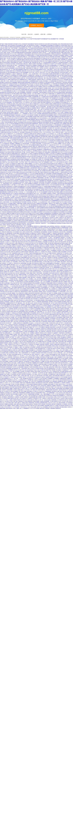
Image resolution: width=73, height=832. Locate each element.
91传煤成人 (65, 283)
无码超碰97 (23, 304)
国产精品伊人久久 (14, 234)
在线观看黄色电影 (64, 227)
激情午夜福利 (43, 352)
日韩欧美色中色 (39, 176)
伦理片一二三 (13, 395)
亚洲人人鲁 (18, 398)
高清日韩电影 (56, 155)
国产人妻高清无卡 (62, 130)
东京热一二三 (5, 295)
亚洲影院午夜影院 (24, 350)
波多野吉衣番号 (12, 120)
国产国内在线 (6, 126)
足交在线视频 (13, 338)
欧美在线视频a (30, 192)
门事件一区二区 (47, 95)
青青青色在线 (26, 354)
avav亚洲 (26, 243)
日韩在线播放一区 (46, 81)
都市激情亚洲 (21, 324)
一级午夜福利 (49, 106)
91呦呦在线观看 (43, 226)
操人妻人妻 (25, 370)
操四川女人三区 (12, 110)
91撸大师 (32, 405)
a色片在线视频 (32, 159)
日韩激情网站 (63, 59)
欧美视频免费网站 (53, 65)
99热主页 (60, 258)
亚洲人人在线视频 (47, 167)
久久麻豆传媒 (26, 207)
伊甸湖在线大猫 (53, 105)
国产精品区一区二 (53, 133)
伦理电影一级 (23, 190)
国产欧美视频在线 (56, 45)
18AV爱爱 (11, 351)
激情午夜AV (42, 408)
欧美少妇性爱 (62, 196)
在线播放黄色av (25, 146)
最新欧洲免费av (7, 184)
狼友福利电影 (40, 264)
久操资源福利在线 (58, 287)
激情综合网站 (29, 314)
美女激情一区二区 (45, 133)
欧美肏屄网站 (43, 106)
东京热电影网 (15, 180)
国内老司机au (58, 340)
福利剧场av (52, 226)
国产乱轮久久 (58, 398)
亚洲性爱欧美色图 (43, 402)
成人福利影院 (42, 202)
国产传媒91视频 (5, 305)
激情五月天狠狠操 (33, 103)
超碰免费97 (24, 277)
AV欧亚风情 (39, 318)
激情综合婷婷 (28, 140)
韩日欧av (63, 398)
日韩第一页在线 (31, 88)
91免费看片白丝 (24, 266)
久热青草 (7, 328)
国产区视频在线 (39, 152)
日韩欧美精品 (65, 122)
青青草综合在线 (14, 96)
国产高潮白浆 (66, 204)
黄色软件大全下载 (57, 115)
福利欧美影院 (62, 150)
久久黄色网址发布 (9, 103)
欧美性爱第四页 (10, 92)
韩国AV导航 (38, 321)
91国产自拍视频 (28, 183)
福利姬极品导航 (8, 341)
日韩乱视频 (17, 254)
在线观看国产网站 (54, 170)
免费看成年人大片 (17, 113)
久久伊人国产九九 (58, 368)
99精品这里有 (44, 310)
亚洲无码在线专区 (33, 174)
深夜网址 (31, 328)
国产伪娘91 (34, 295)
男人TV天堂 (53, 347)
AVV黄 (5, 407)
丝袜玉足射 (17, 284)
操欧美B (15, 308)
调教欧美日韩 (57, 150)
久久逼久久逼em (69, 291)
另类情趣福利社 (63, 337)
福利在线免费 (46, 199)
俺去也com (17, 240)
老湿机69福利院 (25, 352)
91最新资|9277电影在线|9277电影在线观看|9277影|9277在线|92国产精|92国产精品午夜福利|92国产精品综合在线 (51, 220)
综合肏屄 (63, 288)
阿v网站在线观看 (41, 379)
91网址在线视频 (4, 388)
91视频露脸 (34, 362)
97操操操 (71, 293)
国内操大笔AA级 (57, 58)
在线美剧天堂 (3, 125)
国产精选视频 (60, 83)
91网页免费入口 (44, 297)
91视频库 (11, 334)
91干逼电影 (56, 254)
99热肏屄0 (43, 283)
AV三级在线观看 (66, 145)
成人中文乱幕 (4, 68)
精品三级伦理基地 (31, 149)
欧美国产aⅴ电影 (56, 76)
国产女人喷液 (63, 139)
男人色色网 (68, 226)
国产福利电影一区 (29, 46)
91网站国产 (41, 340)
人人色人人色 (27, 355)
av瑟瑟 (56, 244)
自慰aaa (44, 291)
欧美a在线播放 (51, 89)
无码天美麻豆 (45, 375)
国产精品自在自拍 (6, 182)
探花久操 (46, 368)
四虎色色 (16, 327)
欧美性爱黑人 (70, 93)
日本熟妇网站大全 (10, 379)
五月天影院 (53, 313)
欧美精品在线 (58, 103)
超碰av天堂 (29, 387)
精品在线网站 (10, 404)
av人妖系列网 (45, 254)
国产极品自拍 (50, 76)
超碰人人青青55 (21, 375)
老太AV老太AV (13, 315)
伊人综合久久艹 (29, 372)
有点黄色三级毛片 (68, 129)
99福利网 (53, 370)
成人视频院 (10, 388)
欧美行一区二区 (6, 179)
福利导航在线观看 (13, 174)
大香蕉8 (39, 364)
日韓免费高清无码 (34, 82)
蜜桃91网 (65, 286)
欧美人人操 (67, 354)
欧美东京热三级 (46, 105)
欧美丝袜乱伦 (36, 196)
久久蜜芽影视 (11, 284)
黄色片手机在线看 (13, 182)
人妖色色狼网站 (45, 273)
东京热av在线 (11, 305)
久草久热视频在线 (65, 293)
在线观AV (65, 297)
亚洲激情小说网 (67, 281)
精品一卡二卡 (24, 192)
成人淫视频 (69, 315)
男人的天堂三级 (58, 68)
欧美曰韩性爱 (51, 273)
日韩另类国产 (15, 44)
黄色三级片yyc (36, 340)
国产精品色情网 (48, 330)
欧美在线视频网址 (49, 115)
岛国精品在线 (2, 103)
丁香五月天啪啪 (66, 48)
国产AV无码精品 (23, 126)
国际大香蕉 (49, 310)
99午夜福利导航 (5, 351)
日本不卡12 (33, 375)
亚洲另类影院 (46, 362)
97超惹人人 (9, 372)
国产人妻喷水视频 (38, 311)
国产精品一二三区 (26, 98)
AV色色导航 (41, 258)
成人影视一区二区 (15, 90)
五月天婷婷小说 (35, 391)
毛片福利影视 (40, 82)
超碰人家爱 (8, 375)
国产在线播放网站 (56, 110)
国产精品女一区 (32, 300)
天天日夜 (22, 229)
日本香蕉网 (37, 347)
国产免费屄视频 (11, 204)
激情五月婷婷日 (27, 167)
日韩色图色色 (70, 340)
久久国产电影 (51, 153)
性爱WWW (63, 263)
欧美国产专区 (20, 253)
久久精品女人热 (12, 150)
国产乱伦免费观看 (55, 102)
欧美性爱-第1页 (42, 44)
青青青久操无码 (53, 325)
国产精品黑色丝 (50, 194)
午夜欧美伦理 (16, 263)
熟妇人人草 (3, 244)
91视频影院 (44, 278)
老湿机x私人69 (18, 290)
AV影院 (50, 234)
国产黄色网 (49, 270)
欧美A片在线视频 (57, 301)
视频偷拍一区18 (15, 293)
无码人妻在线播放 (42, 155)
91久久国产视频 (8, 66)
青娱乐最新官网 (15, 368)
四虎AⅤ (28, 334)
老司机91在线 (29, 288)
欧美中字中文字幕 (11, 229)
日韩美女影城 (21, 172)
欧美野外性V (63, 320)
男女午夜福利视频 (61, 129)
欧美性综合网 (68, 192)
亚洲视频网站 (26, 159)
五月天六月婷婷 (60, 112)
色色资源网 (16, 276)
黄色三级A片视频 (45, 160)
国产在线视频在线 (30, 165)
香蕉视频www (62, 395)
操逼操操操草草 (54, 186)
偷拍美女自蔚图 (64, 243)
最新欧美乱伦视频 (37, 130)
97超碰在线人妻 (36, 267)
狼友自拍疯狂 (44, 364)
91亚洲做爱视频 (43, 231)
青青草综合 (50, 320)
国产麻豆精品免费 (18, 157)
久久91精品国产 (4, 204)
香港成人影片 (20, 66)
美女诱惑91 (28, 301)
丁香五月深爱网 (30, 85)
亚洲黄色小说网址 (51, 256)
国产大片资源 (30, 155)
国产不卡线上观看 (53, 149)
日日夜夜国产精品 (21, 234)
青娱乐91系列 (20, 241)
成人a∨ (51, 371)
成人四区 (59, 328)
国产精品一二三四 (5, 59)
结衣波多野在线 (52, 49)
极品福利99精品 (52, 119)
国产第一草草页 (39, 72)
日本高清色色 (58, 249)
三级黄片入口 (3, 61)
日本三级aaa (34, 374)
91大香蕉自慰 (54, 257)
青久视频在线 (18, 58)
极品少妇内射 (29, 83)
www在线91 (10, 273)
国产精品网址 (32, 139)
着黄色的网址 (59, 173)
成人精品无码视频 (28, 172)
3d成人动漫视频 (33, 110)
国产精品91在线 (58, 86)
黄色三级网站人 (18, 146)
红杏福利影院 (54, 173)
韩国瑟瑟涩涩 (70, 381)
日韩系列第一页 (30, 93)
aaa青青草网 (51, 244)
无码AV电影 (30, 270)
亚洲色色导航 (40, 288)
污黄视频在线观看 (19, 98)
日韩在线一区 (9, 52)
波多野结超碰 (23, 61)
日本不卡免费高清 (58, 142)
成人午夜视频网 (66, 167)
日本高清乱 (54, 307)
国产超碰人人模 (5, 58)
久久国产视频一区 (13, 184)
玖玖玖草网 (50, 241)
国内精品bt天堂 (5, 69)
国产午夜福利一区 (20, 62)
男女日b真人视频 (21, 95)
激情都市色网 (33, 48)
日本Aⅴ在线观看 (23, 288)
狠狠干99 (69, 301)
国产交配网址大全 (32, 152)
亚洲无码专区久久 (44, 142)
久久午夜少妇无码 (43, 93)
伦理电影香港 (34, 187)
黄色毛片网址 (15, 95)
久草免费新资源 (46, 63)
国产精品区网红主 (24, 51)
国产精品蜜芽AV (30, 337)
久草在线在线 (5, 146)
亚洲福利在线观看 (43, 179)
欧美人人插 (11, 340)
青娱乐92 (26, 321)
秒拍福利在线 (61, 155)
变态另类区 (18, 374)
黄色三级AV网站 (51, 139)
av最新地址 (17, 397)
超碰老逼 (32, 244)
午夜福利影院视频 (6, 49)
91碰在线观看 (41, 268)
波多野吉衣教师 (10, 61)
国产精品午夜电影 (63, 75)
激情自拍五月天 (40, 167)
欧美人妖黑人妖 (56, 196)
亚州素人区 (55, 283)
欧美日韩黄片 (69, 115)
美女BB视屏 (13, 374)
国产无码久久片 (40, 186)
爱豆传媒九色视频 (13, 249)
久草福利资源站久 (3, 298)
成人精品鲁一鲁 (32, 290)
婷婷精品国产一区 (55, 291)
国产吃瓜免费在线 (17, 170)
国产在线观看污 (31, 89)
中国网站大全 (58, 159)
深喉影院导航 (18, 149)
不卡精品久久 (36, 378)
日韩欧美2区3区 (30, 203)
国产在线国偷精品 (23, 76)
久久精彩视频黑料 (41, 180)
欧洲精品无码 (36, 155)
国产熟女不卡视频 (6, 135)
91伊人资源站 (24, 276)
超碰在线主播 (37, 142)
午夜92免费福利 (21, 122)
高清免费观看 (37, 184)
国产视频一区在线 (25, 152)
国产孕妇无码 (46, 56)
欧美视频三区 (13, 115)
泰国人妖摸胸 (38, 157)
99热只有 (32, 229)
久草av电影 (22, 371)
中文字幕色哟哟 (31, 280)
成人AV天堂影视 (43, 305)
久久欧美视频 (46, 340)
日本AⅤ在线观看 (15, 231)
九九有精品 (25, 331)
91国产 (46, 372)
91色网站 (61, 351)
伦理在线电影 (68, 99)
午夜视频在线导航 (9, 303)
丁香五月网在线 (40, 105)
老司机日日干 (39, 234)
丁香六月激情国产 (9, 128)
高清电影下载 (32, 109)
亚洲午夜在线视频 (42, 196)
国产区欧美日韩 (31, 179)
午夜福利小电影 (28, 261)
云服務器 (36, 34)
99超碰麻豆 (69, 337)
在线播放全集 (2, 172)
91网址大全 (37, 399)
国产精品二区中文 (35, 193)
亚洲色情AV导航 (55, 395)
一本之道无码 (44, 143)
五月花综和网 (32, 347)
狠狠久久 (9, 374)
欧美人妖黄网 (8, 246)
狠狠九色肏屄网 (54, 238)
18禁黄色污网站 (23, 137)
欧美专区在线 (29, 71)
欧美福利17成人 (20, 130)
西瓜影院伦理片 (45, 89)
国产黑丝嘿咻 (56, 351)
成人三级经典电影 (49, 169)
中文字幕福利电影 (34, 182)
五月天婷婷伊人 (47, 183)
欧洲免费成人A (21, 139)
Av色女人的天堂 (68, 132)
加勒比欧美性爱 (30, 58)
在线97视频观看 (56, 234)
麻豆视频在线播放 (63, 407)
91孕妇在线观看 (48, 345)
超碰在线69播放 (61, 238)
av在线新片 (8, 261)
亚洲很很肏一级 (47, 288)
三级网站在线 (69, 367)
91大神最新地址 (65, 258)
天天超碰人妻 (22, 351)
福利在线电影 (57, 56)
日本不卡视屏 (52, 249)
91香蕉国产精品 (51, 192)
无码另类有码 (8, 130)
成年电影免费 (10, 44)
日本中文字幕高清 (26, 150)
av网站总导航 (42, 360)
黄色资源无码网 (68, 193)
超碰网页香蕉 (3, 92)
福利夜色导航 (9, 231)
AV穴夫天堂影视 (16, 382)
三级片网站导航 (50, 243)
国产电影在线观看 (51, 51)
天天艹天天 (44, 311)
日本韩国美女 (53, 202)
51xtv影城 (45, 264)
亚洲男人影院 (57, 362)
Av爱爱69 (61, 273)
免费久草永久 (69, 128)
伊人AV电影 (20, 342)
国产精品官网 (12, 267)
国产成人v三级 (46, 119)
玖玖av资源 (55, 258)
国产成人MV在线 (17, 190)
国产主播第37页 (61, 190)
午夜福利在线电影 (67, 46)
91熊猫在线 (66, 273)
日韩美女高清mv (9, 76)
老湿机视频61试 (32, 350)
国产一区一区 (13, 173)
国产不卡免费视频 (58, 197)
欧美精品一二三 (14, 66)
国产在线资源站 (60, 162)
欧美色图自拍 (13, 45)
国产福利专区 (35, 44)
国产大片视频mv (49, 85)
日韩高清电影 (12, 358)
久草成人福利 (12, 283)
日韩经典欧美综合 (65, 86)
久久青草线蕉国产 (16, 407)
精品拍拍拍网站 (28, 52)
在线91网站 (51, 382)
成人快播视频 (6, 335)
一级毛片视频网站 (43, 193)
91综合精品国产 (22, 90)
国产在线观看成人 (34, 183)
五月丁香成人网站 (57, 264)
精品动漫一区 (26, 75)
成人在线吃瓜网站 (37, 89)
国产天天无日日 (68, 305)
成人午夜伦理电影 (47, 79)
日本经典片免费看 (44, 59)
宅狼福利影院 (43, 115)
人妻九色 (2, 304)
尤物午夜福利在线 (62, 389)
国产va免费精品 (39, 86)
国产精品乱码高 (12, 169)
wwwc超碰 (2, 307)
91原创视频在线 (29, 360)
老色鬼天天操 (21, 103)
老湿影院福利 (32, 317)
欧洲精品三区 (65, 176)
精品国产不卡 (20, 174)
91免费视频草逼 (22, 108)
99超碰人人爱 (41, 261)
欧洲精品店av (62, 375)
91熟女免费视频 (65, 388)
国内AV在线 (35, 271)
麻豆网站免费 (63, 116)
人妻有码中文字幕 (12, 81)
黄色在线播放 (18, 136)
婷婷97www (16, 311)
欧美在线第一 (10, 95)
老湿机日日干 (26, 130)
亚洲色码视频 (62, 89)
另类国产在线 (7, 234)
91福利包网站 (28, 341)
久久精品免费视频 (63, 96)
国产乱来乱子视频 (66, 197)
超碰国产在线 (6, 271)
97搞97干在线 (51, 268)
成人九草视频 (52, 340)
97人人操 (61, 334)
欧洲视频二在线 (37, 115)
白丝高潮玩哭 (46, 298)
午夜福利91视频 (50, 229)
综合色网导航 (26, 361)
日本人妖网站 (61, 73)
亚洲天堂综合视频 (13, 394)
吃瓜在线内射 (33, 160)
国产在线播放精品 (44, 166)
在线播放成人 (49, 193)
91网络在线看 (49, 278)
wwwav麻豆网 (3, 293)
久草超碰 (56, 405)
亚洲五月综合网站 (36, 156)
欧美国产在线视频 (67, 120)
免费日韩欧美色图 (43, 55)
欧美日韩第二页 (53, 82)
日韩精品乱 (37, 334)
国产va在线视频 (62, 126)
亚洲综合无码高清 (46, 163)
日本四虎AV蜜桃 (16, 233)
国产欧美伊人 (53, 271)
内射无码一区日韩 (13, 237)
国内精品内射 (41, 388)
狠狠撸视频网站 (44, 45)
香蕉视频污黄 (25, 378)
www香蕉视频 (6, 283)
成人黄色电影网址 (54, 281)
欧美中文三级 (18, 206)
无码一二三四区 (19, 378)
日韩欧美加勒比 (34, 200)
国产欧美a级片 (14, 56)
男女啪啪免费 (2, 130)
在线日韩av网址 (61, 341)
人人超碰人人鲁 (21, 347)
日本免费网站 (47, 281)
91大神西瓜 (62, 305)
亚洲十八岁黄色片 (15, 341)
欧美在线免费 (28, 90)
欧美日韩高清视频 (15, 52)
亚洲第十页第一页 (8, 48)
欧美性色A (26, 307)
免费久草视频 (40, 172)
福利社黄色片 (41, 173)
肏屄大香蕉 (42, 387)
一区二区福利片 (33, 143)
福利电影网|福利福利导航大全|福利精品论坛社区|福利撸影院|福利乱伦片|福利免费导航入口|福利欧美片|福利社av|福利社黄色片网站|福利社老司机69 (29, 221)
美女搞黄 (2, 273)
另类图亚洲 (49, 385)
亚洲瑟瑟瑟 (7, 337)
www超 (48, 226)
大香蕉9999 (49, 257)
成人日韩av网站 (44, 374)
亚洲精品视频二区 (20, 389)
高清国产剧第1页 (67, 52)
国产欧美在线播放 (63, 102)
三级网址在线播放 (62, 278)
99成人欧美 (37, 317)
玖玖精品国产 (45, 286)
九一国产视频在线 (18, 267)
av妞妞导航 (27, 347)
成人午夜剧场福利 (45, 249)
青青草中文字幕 (15, 116)
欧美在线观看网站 (11, 68)
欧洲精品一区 (16, 204)
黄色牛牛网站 (33, 49)
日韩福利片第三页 (42, 61)
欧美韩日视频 (58, 51)
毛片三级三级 (39, 118)
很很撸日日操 (58, 105)
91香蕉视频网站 (25, 72)
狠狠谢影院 (35, 384)
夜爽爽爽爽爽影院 (55, 200)
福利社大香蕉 (57, 276)
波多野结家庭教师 (39, 48)
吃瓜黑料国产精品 (32, 86)
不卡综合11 (55, 352)
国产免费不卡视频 (3, 166)
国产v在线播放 (43, 170)
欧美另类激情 (16, 85)
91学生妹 (48, 397)
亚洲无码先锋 (25, 330)
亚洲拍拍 (6, 371)
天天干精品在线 (65, 253)
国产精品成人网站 (9, 321)
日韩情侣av (41, 332)
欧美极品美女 (14, 109)
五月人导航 (60, 364)
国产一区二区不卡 (3, 180)
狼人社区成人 (58, 119)
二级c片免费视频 (5, 165)
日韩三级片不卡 (61, 247)
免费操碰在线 (19, 73)
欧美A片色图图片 (40, 362)
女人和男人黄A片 (60, 133)
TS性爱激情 (58, 335)
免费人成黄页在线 (17, 404)
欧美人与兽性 (47, 202)
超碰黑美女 (6, 342)
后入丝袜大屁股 (7, 230)
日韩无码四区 (42, 357)
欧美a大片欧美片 (38, 162)
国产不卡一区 (69, 102)
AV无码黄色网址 (51, 142)
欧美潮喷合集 (39, 122)
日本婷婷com (52, 246)
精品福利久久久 (28, 99)
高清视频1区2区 (28, 294)
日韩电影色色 (47, 387)
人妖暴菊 (18, 362)
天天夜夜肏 (12, 240)
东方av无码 (25, 345)
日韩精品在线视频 (9, 190)
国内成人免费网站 (57, 143)
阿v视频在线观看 (45, 234)
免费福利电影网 (45, 113)
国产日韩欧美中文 (38, 133)
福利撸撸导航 (60, 381)
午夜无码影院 (48, 404)
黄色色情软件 (55, 389)
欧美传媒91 (36, 258)
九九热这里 (67, 375)
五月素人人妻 (55, 240)
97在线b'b (58, 320)
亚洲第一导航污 (18, 352)
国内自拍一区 (6, 157)
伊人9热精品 (32, 361)
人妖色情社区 (49, 315)
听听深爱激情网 (12, 260)
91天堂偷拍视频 (26, 110)
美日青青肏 (37, 402)
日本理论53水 (15, 361)
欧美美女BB (56, 284)
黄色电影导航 (18, 227)
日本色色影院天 (3, 253)
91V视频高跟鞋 (58, 404)
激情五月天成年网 (56, 348)
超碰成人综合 (49, 342)
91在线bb (15, 389)
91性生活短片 (51, 266)
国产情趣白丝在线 (40, 56)
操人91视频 (3, 287)
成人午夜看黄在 (56, 194)
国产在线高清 (40, 204)
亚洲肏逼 (2, 335)
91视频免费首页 (44, 266)
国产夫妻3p (33, 389)
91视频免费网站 (25, 323)
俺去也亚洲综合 (35, 291)
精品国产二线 (3, 123)
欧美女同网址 (48, 170)
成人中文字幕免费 (49, 140)
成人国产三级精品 (59, 69)
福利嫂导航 (11, 280)
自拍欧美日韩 (8, 86)
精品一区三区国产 (44, 156)
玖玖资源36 (6, 391)
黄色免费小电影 (68, 323)
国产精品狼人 (66, 174)
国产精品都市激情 (23, 85)
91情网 (58, 251)
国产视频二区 (52, 199)
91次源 (69, 328)
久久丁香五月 (24, 358)
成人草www (65, 330)
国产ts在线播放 (44, 88)
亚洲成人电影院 (22, 278)
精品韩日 (2, 271)
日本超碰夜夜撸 (39, 381)
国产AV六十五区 (62, 137)
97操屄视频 (37, 300)
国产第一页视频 (21, 153)
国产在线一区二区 (40, 62)
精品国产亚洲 (58, 202)
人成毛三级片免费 (31, 51)
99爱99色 (71, 334)
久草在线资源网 (30, 377)
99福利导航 (70, 303)
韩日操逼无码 (63, 342)
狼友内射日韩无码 (64, 362)
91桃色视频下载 (66, 79)
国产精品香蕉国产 (21, 182)
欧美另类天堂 (49, 190)
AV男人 (27, 249)
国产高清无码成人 (47, 132)
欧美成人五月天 (45, 206)
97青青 (35, 318)
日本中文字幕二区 (32, 72)
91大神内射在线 (35, 132)
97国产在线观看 (12, 98)
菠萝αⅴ (18, 249)
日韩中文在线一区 (38, 274)
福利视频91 (21, 280)
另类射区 (69, 268)
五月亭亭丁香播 (67, 81)
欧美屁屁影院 (5, 136)
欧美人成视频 (31, 136)
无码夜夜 (62, 318)
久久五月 (31, 408)
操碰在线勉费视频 (19, 69)
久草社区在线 (64, 295)
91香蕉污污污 (6, 330)
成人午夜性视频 (6, 176)
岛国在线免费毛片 (6, 183)
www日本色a (7, 320)
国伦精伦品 (30, 404)
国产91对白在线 (55, 92)
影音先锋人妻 (42, 372)
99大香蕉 (44, 274)
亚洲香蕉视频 (41, 182)
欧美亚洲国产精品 (62, 165)
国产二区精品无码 (32, 157)
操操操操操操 (18, 165)
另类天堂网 (70, 404)
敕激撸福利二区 (21, 100)
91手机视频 (50, 374)
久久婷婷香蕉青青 (3, 350)
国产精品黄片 (67, 73)
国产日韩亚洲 (5, 147)
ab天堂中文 (69, 254)
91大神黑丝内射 (32, 69)
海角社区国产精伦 (62, 254)
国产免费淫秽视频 (39, 177)
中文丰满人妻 (2, 368)
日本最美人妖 (29, 126)
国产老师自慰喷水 (29, 190)
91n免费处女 (20, 394)
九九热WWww (23, 337)
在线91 (57, 323)
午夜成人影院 (23, 160)
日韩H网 (35, 303)
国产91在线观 (19, 338)
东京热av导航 (13, 304)
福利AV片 (33, 230)
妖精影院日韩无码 (16, 61)
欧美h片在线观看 (56, 140)
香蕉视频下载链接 (44, 51)
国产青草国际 (14, 48)
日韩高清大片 (47, 66)
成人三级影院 (14, 199)
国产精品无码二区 (51, 122)
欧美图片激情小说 (42, 190)
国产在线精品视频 (46, 152)
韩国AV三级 (32, 256)
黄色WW (70, 270)
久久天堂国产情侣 (48, 348)
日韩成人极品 (23, 165)
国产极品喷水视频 (68, 108)
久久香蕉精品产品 (12, 377)
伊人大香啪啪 (58, 288)
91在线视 (28, 254)
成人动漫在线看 (46, 82)
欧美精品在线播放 (20, 159)
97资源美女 (24, 246)
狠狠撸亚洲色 (9, 90)
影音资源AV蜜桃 (62, 374)
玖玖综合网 (46, 314)
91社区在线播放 (51, 276)
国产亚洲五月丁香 (58, 109)
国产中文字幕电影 (8, 116)
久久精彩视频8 (41, 199)
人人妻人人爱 (43, 257)
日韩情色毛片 (37, 354)
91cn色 (12, 310)
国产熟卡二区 (16, 364)
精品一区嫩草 (37, 169)
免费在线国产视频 (20, 59)
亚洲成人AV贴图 (56, 337)
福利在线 (51, 361)
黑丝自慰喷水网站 (44, 136)
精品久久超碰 (55, 374)
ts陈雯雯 (68, 325)
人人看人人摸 (42, 281)
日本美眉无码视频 (15, 172)
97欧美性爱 (57, 290)
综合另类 (39, 303)
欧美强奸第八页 (53, 317)
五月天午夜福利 (36, 408)
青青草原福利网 (46, 381)
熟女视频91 (56, 280)
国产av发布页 (41, 323)
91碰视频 (59, 360)
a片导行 (29, 260)
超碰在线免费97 (65, 311)
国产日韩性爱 (9, 83)
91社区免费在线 (41, 330)
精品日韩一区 (20, 354)
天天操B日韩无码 (52, 323)
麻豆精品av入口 (46, 118)
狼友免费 (20, 372)
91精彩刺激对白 (34, 66)
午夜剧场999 (52, 408)
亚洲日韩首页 (30, 342)
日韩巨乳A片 (27, 310)
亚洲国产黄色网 (66, 317)
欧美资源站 (19, 387)
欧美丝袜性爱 (56, 361)
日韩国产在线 (22, 382)
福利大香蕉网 (54, 401)
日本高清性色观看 (29, 78)
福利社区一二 (7, 156)
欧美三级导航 (4, 362)
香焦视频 (59, 293)
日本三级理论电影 (27, 189)
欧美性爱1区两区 (18, 152)
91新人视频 (46, 367)
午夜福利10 (59, 311)
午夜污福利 (68, 241)
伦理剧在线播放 (13, 62)
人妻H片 (39, 374)
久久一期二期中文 (20, 355)
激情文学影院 (58, 303)
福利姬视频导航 (47, 53)
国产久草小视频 (16, 303)
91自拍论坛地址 (41, 53)
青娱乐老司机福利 (30, 358)
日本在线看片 (49, 128)
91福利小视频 (65, 310)
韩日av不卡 (54, 311)
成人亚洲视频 (46, 103)
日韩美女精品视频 (8, 122)
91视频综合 (44, 284)
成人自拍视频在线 (60, 204)
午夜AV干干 (33, 301)
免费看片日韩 (62, 192)
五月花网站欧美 (54, 167)
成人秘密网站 (46, 246)
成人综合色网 (41, 183)
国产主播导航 (51, 72)
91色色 (40, 278)
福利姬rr (7, 352)
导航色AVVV (2, 328)
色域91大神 (67, 398)
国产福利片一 (15, 65)
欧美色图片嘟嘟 (20, 176)
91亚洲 (33, 257)
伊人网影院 (25, 250)
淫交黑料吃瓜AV (10, 192)
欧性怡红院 (48, 347)
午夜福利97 (3, 389)
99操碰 (8, 398)
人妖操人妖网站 (12, 266)
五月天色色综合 (36, 85)
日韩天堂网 (54, 274)
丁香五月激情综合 (31, 162)
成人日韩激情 (7, 149)
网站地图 (62, 38)
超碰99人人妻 (68, 350)
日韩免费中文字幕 (12, 136)
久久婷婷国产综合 (26, 256)
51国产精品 (15, 401)
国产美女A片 (34, 288)
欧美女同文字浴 (43, 194)
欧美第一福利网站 (24, 163)
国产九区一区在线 (43, 399)
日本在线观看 (52, 318)
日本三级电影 (6, 89)
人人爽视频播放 (24, 113)
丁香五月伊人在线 (65, 143)
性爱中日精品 (16, 385)
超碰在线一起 (27, 381)
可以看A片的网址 (57, 59)
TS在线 (26, 287)
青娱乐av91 (44, 341)
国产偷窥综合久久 (55, 62)
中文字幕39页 (2, 297)
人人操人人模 (68, 374)
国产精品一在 (35, 180)
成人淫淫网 (48, 238)
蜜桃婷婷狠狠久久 (57, 266)
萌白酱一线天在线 (65, 159)
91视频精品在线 (57, 116)
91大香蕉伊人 (33, 355)
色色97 (5, 374)
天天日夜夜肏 (65, 274)
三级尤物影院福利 (33, 167)
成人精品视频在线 (38, 149)
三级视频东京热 (64, 315)
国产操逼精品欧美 (37, 377)
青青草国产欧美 (18, 314)
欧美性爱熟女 (64, 301)
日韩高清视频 (65, 187)
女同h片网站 (21, 385)
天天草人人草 (7, 338)
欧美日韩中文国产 (48, 135)
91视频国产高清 (64, 51)
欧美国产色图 (39, 160)
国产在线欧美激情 (52, 52)
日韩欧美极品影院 (22, 83)
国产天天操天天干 (16, 344)
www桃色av (8, 227)
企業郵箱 (49, 34)
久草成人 (14, 408)
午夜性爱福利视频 (66, 109)
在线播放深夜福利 (24, 196)
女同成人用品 (17, 89)
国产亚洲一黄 (64, 335)
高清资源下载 (70, 202)
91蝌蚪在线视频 (65, 88)
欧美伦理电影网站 (30, 76)
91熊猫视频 (15, 295)
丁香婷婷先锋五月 (4, 51)
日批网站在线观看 (64, 276)
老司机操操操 (49, 55)
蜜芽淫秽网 (27, 284)
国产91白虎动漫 (32, 395)
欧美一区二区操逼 (17, 106)
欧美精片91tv (19, 250)
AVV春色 (26, 300)
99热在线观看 (14, 354)
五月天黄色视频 (27, 244)
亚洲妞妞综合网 (60, 236)
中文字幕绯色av (31, 345)
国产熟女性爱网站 (4, 361)
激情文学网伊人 (38, 290)
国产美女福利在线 (62, 90)
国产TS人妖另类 (56, 334)
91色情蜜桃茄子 (36, 360)
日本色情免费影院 (44, 287)
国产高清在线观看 (13, 100)
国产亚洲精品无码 (44, 58)
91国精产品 (39, 371)
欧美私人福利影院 (36, 126)
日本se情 (37, 323)
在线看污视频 (7, 384)
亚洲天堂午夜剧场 (28, 364)
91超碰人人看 (67, 318)
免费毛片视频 (70, 297)
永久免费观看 (37, 179)
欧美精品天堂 (53, 163)
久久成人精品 (68, 384)
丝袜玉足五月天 (59, 304)
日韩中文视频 (23, 391)
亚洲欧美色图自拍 (52, 314)
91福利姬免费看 (38, 392)
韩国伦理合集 (41, 325)
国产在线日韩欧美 (65, 118)
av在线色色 (59, 250)
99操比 (53, 287)
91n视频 (46, 323)
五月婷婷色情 (38, 352)
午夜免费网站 (10, 370)
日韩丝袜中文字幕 (19, 150)
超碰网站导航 (31, 75)
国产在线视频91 (53, 98)
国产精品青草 (35, 364)
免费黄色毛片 (38, 166)
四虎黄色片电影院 (51, 321)
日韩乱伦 (21, 348)
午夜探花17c (44, 398)
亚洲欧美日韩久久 (38, 254)
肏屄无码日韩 (2, 323)
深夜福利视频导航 (36, 58)
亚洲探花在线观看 (8, 247)
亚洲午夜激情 (38, 143)
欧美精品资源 (57, 179)
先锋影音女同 (21, 200)
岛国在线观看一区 (9, 194)
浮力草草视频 (64, 249)
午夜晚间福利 (35, 197)
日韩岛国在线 (56, 130)
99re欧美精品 (27, 229)
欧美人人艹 (7, 278)
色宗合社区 (46, 295)
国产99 (55, 229)
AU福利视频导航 (67, 244)
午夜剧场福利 (61, 332)
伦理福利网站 (28, 92)
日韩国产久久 (2, 277)
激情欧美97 (2, 233)
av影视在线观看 (21, 193)
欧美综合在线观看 (27, 135)
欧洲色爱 (10, 355)
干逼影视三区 (20, 109)
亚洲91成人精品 (43, 116)
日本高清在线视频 (58, 177)
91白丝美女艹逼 (46, 150)
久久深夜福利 (53, 288)
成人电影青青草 (48, 307)
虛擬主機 (42, 34)
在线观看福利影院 (31, 194)
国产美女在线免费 (8, 108)
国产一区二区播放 (11, 196)
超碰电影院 (55, 381)
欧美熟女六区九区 (48, 200)
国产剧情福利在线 (64, 68)
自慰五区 (38, 313)
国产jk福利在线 (63, 110)
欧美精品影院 (19, 56)
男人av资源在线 (40, 298)
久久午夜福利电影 (54, 83)
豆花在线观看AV (34, 227)
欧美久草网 (18, 395)
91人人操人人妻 (7, 256)
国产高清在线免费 (27, 123)
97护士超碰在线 (69, 389)
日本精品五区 (13, 230)
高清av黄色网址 (50, 157)
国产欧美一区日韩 (17, 192)
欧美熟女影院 (36, 61)
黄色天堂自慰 (27, 199)
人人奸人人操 (17, 196)
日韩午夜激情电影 (34, 199)
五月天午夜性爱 (50, 324)
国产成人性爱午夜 (38, 276)
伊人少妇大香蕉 (48, 388)
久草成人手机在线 (65, 250)
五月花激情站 (64, 404)
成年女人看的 (2, 202)
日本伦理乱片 (27, 389)
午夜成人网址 (48, 78)
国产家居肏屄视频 (65, 125)
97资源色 (11, 278)
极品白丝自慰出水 (12, 88)
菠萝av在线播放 (38, 397)
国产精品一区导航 (45, 69)
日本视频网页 (49, 378)
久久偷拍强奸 (37, 75)
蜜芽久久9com (55, 230)
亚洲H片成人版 (3, 405)
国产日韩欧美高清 (25, 147)
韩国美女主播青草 (29, 318)
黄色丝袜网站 (35, 367)
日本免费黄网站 (13, 75)
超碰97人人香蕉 (53, 69)
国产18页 (60, 371)
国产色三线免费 (51, 58)
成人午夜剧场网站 (14, 261)
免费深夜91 (3, 250)
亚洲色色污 (26, 397)
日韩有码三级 (12, 328)
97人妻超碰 (15, 347)
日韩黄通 (10, 295)
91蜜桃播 (61, 270)
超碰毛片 (51, 375)
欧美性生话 (41, 367)
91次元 (51, 381)
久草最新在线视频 (55, 120)
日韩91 (59, 315)
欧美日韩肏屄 (3, 189)
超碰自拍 (61, 234)
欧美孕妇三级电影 (36, 102)
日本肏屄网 (67, 247)
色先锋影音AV (17, 305)
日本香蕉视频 (48, 350)
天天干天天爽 (60, 365)
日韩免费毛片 (51, 301)
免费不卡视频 (54, 108)
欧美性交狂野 (45, 382)
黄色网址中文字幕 (17, 142)
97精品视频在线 (44, 256)
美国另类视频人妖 (61, 99)
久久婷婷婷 (41, 236)
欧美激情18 (28, 234)
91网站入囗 (5, 385)
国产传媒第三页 (50, 293)
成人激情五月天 (31, 113)
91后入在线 (57, 387)
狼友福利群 (70, 321)
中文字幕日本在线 (66, 152)
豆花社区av (47, 379)
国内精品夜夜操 (22, 311)
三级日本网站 (41, 95)
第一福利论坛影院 (66, 277)
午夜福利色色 (37, 59)
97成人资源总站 (48, 251)
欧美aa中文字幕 (63, 267)
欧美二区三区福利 (69, 150)
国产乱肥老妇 (3, 112)
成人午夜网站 (8, 79)
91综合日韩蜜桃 (69, 298)
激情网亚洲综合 (67, 133)
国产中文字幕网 (7, 133)
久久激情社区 (16, 271)
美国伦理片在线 (52, 145)
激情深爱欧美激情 (58, 122)
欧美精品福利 (9, 186)
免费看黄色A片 (49, 102)
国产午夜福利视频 (31, 106)
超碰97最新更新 (65, 371)
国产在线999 (65, 358)
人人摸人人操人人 (24, 395)
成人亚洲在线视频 (43, 126)
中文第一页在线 (8, 96)
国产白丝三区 (16, 370)
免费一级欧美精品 (33, 62)
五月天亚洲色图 (69, 402)
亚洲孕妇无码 (50, 59)
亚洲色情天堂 (25, 88)
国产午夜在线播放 (47, 173)
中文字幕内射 (30, 348)
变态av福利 (14, 362)
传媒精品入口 (67, 55)
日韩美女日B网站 (63, 157)
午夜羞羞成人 (10, 298)
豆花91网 (68, 266)
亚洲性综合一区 (25, 157)
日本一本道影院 (53, 304)
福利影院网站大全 (50, 125)
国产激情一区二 (46, 145)
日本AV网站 (25, 253)
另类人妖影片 (36, 190)
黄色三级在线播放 (12, 58)
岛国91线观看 (50, 384)
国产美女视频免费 (32, 145)
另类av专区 (14, 250)
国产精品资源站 (27, 298)
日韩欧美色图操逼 (27, 53)
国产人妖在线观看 (19, 335)
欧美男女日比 (30, 170)
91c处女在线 (57, 318)
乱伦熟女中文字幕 (18, 72)
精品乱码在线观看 (3, 78)
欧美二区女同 (50, 184)
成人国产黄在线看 (43, 378)
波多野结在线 (2, 128)
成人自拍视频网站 (44, 407)
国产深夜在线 (14, 122)
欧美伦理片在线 (30, 156)
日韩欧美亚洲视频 (42, 92)
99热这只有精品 (44, 320)
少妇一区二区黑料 (11, 69)
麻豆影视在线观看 (40, 174)
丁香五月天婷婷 (42, 73)
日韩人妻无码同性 (68, 238)
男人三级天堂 (67, 149)
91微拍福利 (47, 327)
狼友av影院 (4, 257)
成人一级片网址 (40, 68)
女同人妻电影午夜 (56, 203)
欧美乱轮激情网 (37, 76)
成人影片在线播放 (34, 173)
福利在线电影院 (34, 204)
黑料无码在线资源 (23, 194)
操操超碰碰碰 (9, 102)
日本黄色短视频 (59, 388)
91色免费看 (49, 341)
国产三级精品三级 (13, 49)
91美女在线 (22, 407)
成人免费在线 (32, 233)
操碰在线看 (53, 330)
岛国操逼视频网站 (49, 263)
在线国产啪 (61, 286)
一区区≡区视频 (14, 287)
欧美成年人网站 (7, 45)
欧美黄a (21, 271)
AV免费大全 (10, 263)
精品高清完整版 (66, 177)
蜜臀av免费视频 (27, 49)
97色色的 (25, 280)
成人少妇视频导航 (60, 65)
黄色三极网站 (66, 69)
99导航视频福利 (22, 392)
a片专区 (40, 342)
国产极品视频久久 (57, 263)
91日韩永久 (5, 355)
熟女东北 (61, 387)
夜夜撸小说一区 (26, 56)
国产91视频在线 (69, 126)
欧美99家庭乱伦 (34, 98)
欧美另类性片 (70, 75)
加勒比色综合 (42, 267)
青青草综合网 (10, 160)
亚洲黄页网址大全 (54, 399)
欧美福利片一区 (69, 165)
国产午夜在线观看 (68, 196)
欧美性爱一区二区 (12, 206)
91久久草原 (5, 399)
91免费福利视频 (53, 81)
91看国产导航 (14, 241)
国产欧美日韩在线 (5, 120)
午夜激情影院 (58, 166)
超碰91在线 (51, 308)
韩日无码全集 (65, 368)
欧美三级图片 (24, 45)
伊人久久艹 (40, 240)
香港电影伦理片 (39, 49)
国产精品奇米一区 (60, 229)
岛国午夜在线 (67, 260)
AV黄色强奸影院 (60, 233)
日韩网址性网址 (43, 293)
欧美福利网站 (28, 264)
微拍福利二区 (67, 62)
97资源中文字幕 (16, 187)
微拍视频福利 (18, 315)
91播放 (56, 247)
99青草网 (20, 331)
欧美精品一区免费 (56, 193)
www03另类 (5, 348)
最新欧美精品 (61, 135)
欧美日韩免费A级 (22, 360)
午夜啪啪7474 (15, 372)
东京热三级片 (28, 204)
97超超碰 (33, 382)
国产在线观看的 (58, 63)
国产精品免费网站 (29, 116)
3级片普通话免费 (35, 261)
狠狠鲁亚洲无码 (14, 79)
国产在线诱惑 (34, 99)
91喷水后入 (44, 229)
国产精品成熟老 (40, 153)
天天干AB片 (9, 253)
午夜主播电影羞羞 (61, 78)
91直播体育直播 (21, 96)
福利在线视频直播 (16, 46)
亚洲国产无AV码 (22, 318)
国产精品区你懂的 (9, 325)
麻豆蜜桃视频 (15, 123)
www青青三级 (42, 370)
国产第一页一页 (4, 196)
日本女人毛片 (55, 402)
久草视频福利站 (63, 56)
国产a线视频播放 (27, 200)
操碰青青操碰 (27, 82)
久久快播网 (42, 361)
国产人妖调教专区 (42, 324)
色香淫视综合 (37, 287)
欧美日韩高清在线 (60, 81)
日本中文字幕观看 (26, 176)
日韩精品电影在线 (28, 132)
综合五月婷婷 (12, 89)
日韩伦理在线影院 (25, 143)
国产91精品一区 (11, 142)
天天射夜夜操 (39, 286)
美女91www (18, 260)
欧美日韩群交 (33, 286)
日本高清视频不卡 (52, 166)
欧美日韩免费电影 (9, 129)
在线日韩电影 (67, 180)
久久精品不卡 (13, 73)
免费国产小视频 (16, 203)
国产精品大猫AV (59, 297)
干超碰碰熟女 (66, 112)
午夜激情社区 (10, 344)
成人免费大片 (44, 110)
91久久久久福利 (42, 71)
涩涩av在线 (41, 260)
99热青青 (52, 344)
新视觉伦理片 (57, 72)
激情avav (32, 258)
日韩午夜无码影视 (68, 190)
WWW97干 (47, 365)
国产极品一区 (68, 199)
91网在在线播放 (48, 300)
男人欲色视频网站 (19, 119)
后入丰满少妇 (35, 266)
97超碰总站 (23, 362)
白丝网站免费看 (40, 100)
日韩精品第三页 (50, 332)
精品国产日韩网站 (15, 405)
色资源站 (55, 328)
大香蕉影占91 (12, 301)
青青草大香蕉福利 (41, 404)
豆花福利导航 (48, 331)
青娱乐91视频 (7, 268)
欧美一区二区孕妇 (5, 163)
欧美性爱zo (41, 368)
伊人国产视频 (46, 177)
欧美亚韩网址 (56, 89)
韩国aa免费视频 (4, 378)
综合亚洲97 (42, 317)
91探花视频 (24, 315)
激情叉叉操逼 (61, 46)
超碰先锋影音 (64, 340)
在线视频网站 (23, 46)
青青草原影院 (63, 372)
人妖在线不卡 (57, 172)
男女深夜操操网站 (66, 156)
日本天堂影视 (51, 150)
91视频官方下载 (46, 49)
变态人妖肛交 (9, 250)
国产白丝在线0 (8, 172)
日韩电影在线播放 (47, 186)
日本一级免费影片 (31, 332)
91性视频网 (17, 371)
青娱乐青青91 (63, 261)
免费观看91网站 (36, 307)
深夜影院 (40, 291)
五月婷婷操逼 (66, 270)
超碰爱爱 (48, 377)
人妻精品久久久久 (55, 90)
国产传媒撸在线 (49, 61)
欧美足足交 (29, 257)
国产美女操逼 (21, 123)
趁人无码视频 (6, 71)
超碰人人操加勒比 (26, 66)
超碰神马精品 (43, 358)
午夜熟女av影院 (24, 402)
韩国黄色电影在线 (57, 243)
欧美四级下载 (2, 203)
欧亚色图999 (55, 358)
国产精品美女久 (55, 78)
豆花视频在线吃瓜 (36, 270)
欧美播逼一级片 (14, 317)
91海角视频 (16, 360)
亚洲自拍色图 (62, 291)
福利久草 (21, 370)
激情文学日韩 (5, 291)
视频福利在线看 (26, 317)
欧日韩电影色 (34, 122)
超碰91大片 (2, 382)
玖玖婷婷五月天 (24, 398)
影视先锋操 (40, 337)
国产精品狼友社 (28, 374)
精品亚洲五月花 (4, 72)
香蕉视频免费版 (60, 174)
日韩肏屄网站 (8, 238)
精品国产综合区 (48, 123)
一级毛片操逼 (22, 204)
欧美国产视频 (33, 234)
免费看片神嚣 (12, 71)
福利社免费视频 (43, 334)
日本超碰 (33, 320)
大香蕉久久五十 (37, 251)
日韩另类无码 (60, 183)
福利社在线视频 (40, 405)
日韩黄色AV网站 (57, 367)
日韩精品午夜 (66, 135)
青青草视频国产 (63, 290)
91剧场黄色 (69, 365)
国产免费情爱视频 (50, 392)
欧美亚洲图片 (56, 126)
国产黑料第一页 (13, 337)
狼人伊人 (70, 271)
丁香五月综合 (26, 184)
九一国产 (14, 378)
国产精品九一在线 (10, 125)
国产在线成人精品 (68, 100)
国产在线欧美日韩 (49, 155)
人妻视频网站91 (44, 277)
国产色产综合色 (61, 61)
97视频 (45, 243)
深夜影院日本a (36, 226)
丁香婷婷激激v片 (11, 146)
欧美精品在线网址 (20, 49)
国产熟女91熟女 (62, 280)
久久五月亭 (53, 297)
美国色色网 (23, 238)
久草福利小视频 (29, 273)
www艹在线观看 (31, 352)
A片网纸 (15, 243)
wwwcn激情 (19, 317)
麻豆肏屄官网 (68, 106)
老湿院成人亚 (68, 116)
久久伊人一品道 (55, 350)
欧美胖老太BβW (10, 311)
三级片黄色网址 (67, 98)
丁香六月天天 (24, 197)
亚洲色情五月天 (6, 358)
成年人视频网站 (30, 137)
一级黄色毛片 (50, 203)
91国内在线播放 (52, 354)
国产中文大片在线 (12, 53)
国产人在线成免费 (13, 183)
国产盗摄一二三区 (62, 240)
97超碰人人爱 (37, 331)
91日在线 (61, 347)
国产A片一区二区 (13, 133)
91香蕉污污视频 (49, 196)
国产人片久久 (35, 327)
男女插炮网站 (62, 85)
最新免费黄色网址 (3, 192)
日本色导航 (21, 405)
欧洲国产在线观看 (22, 203)
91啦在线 (7, 323)
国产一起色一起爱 (38, 109)
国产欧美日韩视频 (63, 194)
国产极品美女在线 (69, 136)
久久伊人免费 (38, 284)
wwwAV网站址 (34, 264)
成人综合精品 (21, 189)
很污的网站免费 (11, 155)
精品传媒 (30, 370)
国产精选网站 (43, 169)
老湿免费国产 (28, 304)
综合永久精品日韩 (11, 162)
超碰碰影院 (49, 305)
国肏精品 (62, 308)
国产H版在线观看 (44, 303)
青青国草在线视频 (5, 98)
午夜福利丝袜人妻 (38, 229)
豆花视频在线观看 (21, 295)
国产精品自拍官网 (62, 241)
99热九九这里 (30, 303)
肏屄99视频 (36, 394)
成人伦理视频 (57, 153)
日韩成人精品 (64, 119)
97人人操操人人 (6, 237)
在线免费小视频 (47, 236)
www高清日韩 (58, 327)
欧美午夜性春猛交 (58, 156)
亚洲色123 (9, 362)
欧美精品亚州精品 (7, 56)
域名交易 (30, 34)
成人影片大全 (26, 103)
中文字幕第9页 (12, 163)
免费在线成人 (25, 63)
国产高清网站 (57, 261)
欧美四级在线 (61, 62)
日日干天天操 (27, 139)
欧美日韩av (66, 338)
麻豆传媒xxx (17, 226)
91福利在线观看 (21, 365)
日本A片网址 (6, 318)
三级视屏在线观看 (48, 389)
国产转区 (17, 283)
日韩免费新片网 (6, 258)
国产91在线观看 (34, 351)
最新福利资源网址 (61, 92)
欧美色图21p (58, 227)
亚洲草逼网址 (10, 347)
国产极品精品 (13, 177)
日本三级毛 (13, 227)
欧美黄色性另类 (63, 71)
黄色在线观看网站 (24, 290)
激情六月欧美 (57, 75)
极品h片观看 (58, 314)
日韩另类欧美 (4, 327)
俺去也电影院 (65, 271)
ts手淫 (45, 332)
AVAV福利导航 (28, 362)
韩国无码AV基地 (57, 372)
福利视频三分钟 (22, 254)
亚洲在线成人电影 (18, 258)
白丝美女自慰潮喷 (54, 99)
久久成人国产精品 (37, 125)
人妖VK (49, 297)
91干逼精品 (47, 294)
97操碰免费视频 (50, 358)
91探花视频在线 (21, 186)
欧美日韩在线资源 (20, 173)
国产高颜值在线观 (55, 123)
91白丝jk (24, 372)
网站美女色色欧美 (55, 300)
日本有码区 (51, 295)
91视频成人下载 (27, 118)
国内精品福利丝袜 (46, 100)
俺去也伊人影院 (6, 249)
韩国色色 (25, 348)
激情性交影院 (2, 86)
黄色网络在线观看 (18, 166)
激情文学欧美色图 (49, 71)
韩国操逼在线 (23, 249)
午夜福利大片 (47, 98)
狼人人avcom (28, 407)
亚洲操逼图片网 (37, 365)
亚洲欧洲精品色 (5, 119)
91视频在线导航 (63, 378)
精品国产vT (32, 334)
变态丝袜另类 (59, 331)
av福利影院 (47, 408)
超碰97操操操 (50, 280)
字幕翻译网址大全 (18, 143)
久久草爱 (18, 270)
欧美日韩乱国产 (6, 169)
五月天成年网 (4, 398)
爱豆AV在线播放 (36, 357)
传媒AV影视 (47, 317)
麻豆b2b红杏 (4, 370)
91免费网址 (68, 378)
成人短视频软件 (62, 170)
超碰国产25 (12, 320)
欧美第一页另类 (28, 112)
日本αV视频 (49, 253)
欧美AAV (17, 320)
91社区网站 (62, 300)
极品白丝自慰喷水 (67, 186)
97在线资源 (35, 398)
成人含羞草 (13, 350)
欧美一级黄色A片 (14, 375)
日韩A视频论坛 (4, 397)
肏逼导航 (11, 271)
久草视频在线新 (65, 66)
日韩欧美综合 (26, 133)
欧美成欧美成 (56, 165)
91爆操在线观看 (67, 95)
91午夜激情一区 (37, 45)
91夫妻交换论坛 (13, 330)
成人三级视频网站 (60, 100)
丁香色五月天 (37, 106)
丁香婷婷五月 (17, 51)
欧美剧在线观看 (64, 303)
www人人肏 (4, 402)
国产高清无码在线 (60, 108)
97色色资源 (6, 334)
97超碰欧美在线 (5, 364)
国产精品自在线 (55, 190)
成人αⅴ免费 (18, 350)
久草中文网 (8, 310)
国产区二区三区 (46, 72)
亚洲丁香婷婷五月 (52, 146)
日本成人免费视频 (62, 123)
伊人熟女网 (25, 401)
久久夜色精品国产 (35, 92)
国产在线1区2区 (43, 85)
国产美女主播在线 (34, 90)
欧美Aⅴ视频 (64, 331)
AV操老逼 (41, 401)
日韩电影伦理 (25, 69)
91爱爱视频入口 (52, 159)
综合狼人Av (66, 334)
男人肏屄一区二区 (27, 388)
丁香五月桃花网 (15, 102)
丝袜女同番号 (47, 44)
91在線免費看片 (64, 251)
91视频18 (26, 293)
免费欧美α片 (28, 160)
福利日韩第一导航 (50, 179)
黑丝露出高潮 (53, 335)
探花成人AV (12, 314)
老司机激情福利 (9, 367)
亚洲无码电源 (29, 391)
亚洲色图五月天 (5, 85)
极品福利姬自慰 (46, 351)
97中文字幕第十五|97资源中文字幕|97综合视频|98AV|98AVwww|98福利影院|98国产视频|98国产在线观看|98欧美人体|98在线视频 (38, 214)
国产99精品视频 (48, 180)
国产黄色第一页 (36, 372)
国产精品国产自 (69, 189)
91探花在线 (2, 341)
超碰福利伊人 (59, 53)
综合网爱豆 (11, 288)
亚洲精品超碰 (31, 251)
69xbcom (71, 344)
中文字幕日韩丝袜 (46, 109)
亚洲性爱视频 (8, 368)
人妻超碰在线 (66, 233)
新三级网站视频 (8, 140)
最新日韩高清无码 (40, 99)
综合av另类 (2, 317)
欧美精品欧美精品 (47, 187)
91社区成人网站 (7, 251)
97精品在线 (59, 307)
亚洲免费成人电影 (37, 310)
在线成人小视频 (28, 182)
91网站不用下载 (67, 294)
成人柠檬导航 (58, 256)
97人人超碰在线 (53, 233)
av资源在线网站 (9, 389)
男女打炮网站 (56, 192)
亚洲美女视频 (6, 53)
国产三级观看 (38, 146)
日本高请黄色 (31, 274)
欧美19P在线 (30, 267)
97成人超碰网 (36, 344)
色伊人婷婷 (31, 354)
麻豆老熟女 (11, 364)
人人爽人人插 (30, 73)
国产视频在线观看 (13, 153)
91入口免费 (65, 304)
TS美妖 (31, 338)
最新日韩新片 (36, 73)
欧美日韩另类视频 (46, 112)
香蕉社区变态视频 (49, 96)
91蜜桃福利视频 (26, 313)
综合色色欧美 (32, 184)
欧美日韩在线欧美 (24, 136)
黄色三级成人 (13, 130)
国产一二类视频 (13, 323)
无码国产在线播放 (22, 93)
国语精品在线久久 (25, 338)
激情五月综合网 (51, 277)
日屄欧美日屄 (43, 328)
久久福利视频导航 (29, 226)
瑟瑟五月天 (52, 405)
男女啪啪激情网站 (31, 129)
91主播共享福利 (59, 330)
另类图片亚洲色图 (24, 251)
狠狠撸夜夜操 (38, 250)
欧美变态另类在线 (68, 345)
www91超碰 (25, 281)
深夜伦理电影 (43, 102)
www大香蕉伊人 (64, 328)
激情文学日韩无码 (43, 280)
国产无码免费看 (23, 202)
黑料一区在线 (6, 81)
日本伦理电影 (55, 129)
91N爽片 (44, 397)
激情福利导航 (51, 367)
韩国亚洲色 (58, 385)
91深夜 (39, 266)
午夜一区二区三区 (42, 140)
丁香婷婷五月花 (7, 75)
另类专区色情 (43, 385)
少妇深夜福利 (54, 251)
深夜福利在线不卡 (24, 155)
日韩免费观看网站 (58, 125)
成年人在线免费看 (37, 113)
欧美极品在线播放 (63, 140)
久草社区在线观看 (69, 355)
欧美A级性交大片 (34, 238)
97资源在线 (2, 345)
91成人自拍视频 (61, 95)
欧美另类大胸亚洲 (66, 147)
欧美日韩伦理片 (64, 93)
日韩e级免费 (10, 385)
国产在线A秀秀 (7, 394)
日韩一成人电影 (10, 123)
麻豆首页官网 (39, 249)
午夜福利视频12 (54, 147)
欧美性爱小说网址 (31, 146)
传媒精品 (17, 318)
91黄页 (66, 392)
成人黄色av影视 (15, 286)
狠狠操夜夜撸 (48, 46)
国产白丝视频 (28, 95)
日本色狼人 (4, 354)
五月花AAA (51, 351)
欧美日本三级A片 (3, 347)
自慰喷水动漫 (69, 130)
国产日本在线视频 (60, 98)
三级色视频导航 (57, 157)
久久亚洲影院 (15, 186)
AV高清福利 (7, 392)
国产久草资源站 (24, 106)
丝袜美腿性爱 (20, 345)
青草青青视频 (18, 45)
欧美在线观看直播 (5, 159)
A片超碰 (30, 253)
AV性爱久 (34, 273)
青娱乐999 (63, 354)
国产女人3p (3, 401)
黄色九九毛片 (37, 256)
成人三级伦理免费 (43, 75)
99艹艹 (68, 370)
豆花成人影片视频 (20, 230)
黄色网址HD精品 (36, 116)
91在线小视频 (60, 244)
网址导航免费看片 (36, 283)
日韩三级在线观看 (31, 305)
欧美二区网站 (7, 174)
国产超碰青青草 (57, 237)
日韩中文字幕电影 (23, 283)
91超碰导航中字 (67, 234)
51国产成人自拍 (22, 341)
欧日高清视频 (13, 268)
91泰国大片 (41, 304)
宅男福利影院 (54, 79)
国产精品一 (16, 278)
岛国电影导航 (59, 253)
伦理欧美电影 (52, 56)
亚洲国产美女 (4, 162)
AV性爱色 (66, 229)
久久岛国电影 (19, 377)
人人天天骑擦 (12, 335)
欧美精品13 (14, 246)
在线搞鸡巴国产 (53, 294)
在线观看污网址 (20, 145)
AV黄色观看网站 (12, 165)
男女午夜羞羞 (46, 153)
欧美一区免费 (38, 129)
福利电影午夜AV (24, 179)
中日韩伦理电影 (28, 187)
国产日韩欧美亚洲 (63, 179)
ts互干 (11, 392)
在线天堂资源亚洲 (62, 379)
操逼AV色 (32, 399)
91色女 (26, 357)
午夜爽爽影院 (11, 85)
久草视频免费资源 (46, 149)
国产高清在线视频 (26, 119)
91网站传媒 (60, 352)
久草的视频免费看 (34, 96)
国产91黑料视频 (15, 236)
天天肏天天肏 (33, 381)
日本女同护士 (46, 68)
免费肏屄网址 (24, 71)
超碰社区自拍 (18, 358)
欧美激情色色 (60, 283)
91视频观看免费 (35, 123)
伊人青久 (39, 398)
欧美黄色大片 (9, 407)
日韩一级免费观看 (28, 324)
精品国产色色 (17, 291)
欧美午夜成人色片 (32, 243)
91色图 (7, 277)
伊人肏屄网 (18, 229)
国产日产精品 (34, 83)
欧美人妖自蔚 (54, 180)
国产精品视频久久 (22, 140)
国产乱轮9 (51, 407)
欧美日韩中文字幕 (27, 241)
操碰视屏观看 (46, 197)
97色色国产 (15, 365)
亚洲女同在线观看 (32, 105)
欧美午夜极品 (40, 119)
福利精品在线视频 (34, 95)
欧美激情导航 (12, 352)
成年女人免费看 (28, 79)
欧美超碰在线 (61, 399)
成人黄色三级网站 (36, 93)
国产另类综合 (29, 246)
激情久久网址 (15, 103)
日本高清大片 (39, 150)
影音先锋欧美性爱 (31, 276)
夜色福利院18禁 (15, 139)
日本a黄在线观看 (20, 367)
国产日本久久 (4, 142)
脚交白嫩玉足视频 (37, 88)
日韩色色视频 (28, 297)
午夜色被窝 (49, 231)
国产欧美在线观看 (60, 149)
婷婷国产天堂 (44, 290)
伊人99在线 (56, 384)
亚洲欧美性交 (58, 408)
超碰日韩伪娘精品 (5, 387)
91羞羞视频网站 (64, 49)
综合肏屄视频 (55, 286)
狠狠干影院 (59, 391)
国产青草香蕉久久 (20, 300)
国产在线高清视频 (29, 44)
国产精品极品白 (36, 170)
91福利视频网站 (7, 304)
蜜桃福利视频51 (34, 118)
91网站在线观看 (36, 401)
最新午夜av (33, 277)
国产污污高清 (27, 186)
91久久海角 (66, 357)
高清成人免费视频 (47, 90)
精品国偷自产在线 (3, 152)
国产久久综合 (19, 256)
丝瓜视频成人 (57, 199)
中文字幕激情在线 (5, 143)
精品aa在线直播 (34, 298)
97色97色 (14, 367)
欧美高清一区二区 (21, 183)
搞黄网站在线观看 (8, 199)
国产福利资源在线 (30, 45)
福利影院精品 (13, 149)
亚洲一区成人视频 (65, 142)
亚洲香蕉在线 (62, 193)
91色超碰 (25, 236)
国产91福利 (12, 258)
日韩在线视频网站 (45, 318)
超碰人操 (46, 268)
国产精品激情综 (15, 189)
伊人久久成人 (69, 372)
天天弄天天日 (50, 402)
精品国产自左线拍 (38, 81)
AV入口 (68, 267)
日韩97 (18, 238)
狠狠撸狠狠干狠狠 (34, 119)
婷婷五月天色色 (9, 401)
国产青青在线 (36, 281)
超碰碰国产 (56, 332)
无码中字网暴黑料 (54, 137)
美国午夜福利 (14, 238)
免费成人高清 (42, 137)
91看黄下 (11, 331)
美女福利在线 (26, 59)
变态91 (31, 271)
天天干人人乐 (18, 264)
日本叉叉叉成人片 (34, 268)
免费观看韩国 (18, 156)
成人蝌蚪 (42, 313)
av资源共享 (65, 364)
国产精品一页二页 (23, 247)
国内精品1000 (42, 345)
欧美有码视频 (45, 122)
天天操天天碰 (36, 315)
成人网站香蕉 (64, 246)
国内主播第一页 (63, 184)
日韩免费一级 (13, 197)
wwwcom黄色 (2, 246)
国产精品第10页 (3, 65)
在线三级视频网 (24, 125)
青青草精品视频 (6, 88)
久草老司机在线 (15, 357)
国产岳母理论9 (50, 260)
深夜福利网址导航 (41, 348)
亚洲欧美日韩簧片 (24, 260)
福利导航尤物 (6, 145)
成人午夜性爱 (38, 233)
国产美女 (2, 391)
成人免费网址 (38, 128)
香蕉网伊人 (42, 307)
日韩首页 (69, 246)
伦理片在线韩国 (44, 139)
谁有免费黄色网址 (51, 86)
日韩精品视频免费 (6, 115)
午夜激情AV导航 (16, 388)
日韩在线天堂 (19, 81)
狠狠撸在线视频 (18, 147)
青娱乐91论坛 (7, 317)
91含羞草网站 (67, 332)
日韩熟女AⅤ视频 (3, 254)
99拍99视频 (30, 281)
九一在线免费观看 (64, 385)
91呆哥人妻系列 (22, 231)
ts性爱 (48, 398)
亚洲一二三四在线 (19, 169)
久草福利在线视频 (21, 199)
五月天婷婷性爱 (7, 63)
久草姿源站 (70, 276)
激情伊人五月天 (69, 72)
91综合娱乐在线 (27, 230)
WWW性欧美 (66, 236)
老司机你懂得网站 (12, 277)
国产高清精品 (59, 118)
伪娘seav (36, 379)
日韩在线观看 (59, 182)
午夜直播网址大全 (35, 387)
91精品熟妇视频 (32, 397)
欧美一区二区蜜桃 (39, 355)
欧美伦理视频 (33, 177)
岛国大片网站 (60, 44)
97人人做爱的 (68, 288)
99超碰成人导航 (55, 270)
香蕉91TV (24, 377)
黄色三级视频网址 (40, 66)
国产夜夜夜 (44, 230)
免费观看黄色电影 (34, 240)
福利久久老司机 (31, 368)
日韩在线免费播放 (21, 99)
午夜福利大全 (52, 109)
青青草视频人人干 (67, 308)
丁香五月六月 (44, 130)
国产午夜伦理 (10, 78)
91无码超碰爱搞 (33, 313)
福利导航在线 (40, 197)
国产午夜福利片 (24, 170)
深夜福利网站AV (11, 397)
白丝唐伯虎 (68, 263)
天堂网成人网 (5, 284)
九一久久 (13, 332)
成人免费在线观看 (53, 95)
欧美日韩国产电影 (13, 387)
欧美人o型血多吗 (13, 135)
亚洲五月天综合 (46, 48)
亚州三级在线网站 (40, 243)
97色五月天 (52, 261)
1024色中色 (41, 391)
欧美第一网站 (43, 78)
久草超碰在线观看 (24, 89)
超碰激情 (2, 374)
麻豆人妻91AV (55, 241)
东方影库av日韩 (16, 351)
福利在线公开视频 (59, 52)
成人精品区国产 (31, 115)
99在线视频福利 (31, 331)
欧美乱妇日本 (2, 173)
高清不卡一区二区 (50, 143)
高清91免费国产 (18, 179)
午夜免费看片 (12, 143)
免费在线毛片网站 (40, 79)
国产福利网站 (5, 206)
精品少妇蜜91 (34, 407)
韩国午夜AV (60, 281)
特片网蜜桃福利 (8, 73)
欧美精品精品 (17, 126)
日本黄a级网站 (47, 355)
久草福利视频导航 (36, 231)
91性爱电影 (30, 357)
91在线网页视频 (35, 246)
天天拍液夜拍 (64, 370)
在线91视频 (63, 226)
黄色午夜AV (43, 395)
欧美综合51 (67, 314)
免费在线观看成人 (10, 166)
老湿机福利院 (22, 273)
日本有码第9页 (58, 246)
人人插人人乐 (51, 254)
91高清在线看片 (25, 81)
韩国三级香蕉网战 (68, 341)
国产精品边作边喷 (54, 189)
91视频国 (6, 404)
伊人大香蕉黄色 (62, 382)
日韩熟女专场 (16, 348)
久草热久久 (48, 250)
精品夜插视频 (63, 199)
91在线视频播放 (63, 169)
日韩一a (6, 324)
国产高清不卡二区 (24, 206)
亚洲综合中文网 (30, 315)
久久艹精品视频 (34, 150)
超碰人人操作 (54, 357)
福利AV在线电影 (62, 402)
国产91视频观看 (34, 65)
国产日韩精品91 (59, 163)
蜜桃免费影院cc (47, 83)
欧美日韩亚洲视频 (69, 76)
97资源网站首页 (58, 321)
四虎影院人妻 (36, 236)
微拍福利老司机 (22, 320)
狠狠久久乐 (42, 294)
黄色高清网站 (6, 167)
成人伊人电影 (6, 270)
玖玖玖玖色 (19, 340)
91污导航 (11, 391)
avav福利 (21, 397)
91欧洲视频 (62, 260)
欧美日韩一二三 (46, 52)
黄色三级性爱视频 (6, 177)
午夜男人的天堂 (22, 297)
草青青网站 (35, 237)
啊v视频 (9, 350)
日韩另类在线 (59, 160)
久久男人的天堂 (11, 290)
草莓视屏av (40, 241)
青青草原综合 (20, 86)
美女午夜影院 (21, 298)
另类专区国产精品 (8, 200)
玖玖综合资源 (49, 352)
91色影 (70, 253)
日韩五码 (18, 304)
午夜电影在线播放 (3, 95)
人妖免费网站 (64, 360)
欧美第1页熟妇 (52, 197)
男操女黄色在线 (8, 118)
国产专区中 (16, 274)
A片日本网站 (52, 355)
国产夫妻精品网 (68, 61)
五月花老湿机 (8, 293)
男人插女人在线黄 (19, 207)
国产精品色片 (32, 169)
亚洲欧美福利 (50, 136)
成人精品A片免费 (55, 106)
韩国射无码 (37, 361)
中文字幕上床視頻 (57, 324)
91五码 (35, 405)
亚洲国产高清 (32, 133)
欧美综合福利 (37, 51)
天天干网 (57, 379)
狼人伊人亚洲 (38, 395)
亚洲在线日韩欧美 (12, 176)
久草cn (20, 276)
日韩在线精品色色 (38, 382)
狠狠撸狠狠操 (22, 187)
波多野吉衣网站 (10, 65)
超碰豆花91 (33, 385)
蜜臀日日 (68, 278)
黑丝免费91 (30, 307)
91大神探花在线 (67, 394)
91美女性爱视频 (50, 126)
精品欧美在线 (59, 82)
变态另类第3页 (4, 83)
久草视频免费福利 (47, 391)
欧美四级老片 (38, 139)
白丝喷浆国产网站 (68, 170)
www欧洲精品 (65, 230)
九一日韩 (37, 345)
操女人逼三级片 (16, 273)
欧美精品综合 (5, 288)
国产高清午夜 (62, 200)
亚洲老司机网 (37, 293)
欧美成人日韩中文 (8, 345)
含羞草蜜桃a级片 (55, 231)
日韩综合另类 (17, 68)
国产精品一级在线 (24, 162)
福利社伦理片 (9, 189)
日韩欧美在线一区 (12, 167)
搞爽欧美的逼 (52, 48)
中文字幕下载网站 (12, 145)
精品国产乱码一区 (47, 147)
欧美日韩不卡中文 (44, 146)
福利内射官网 (31, 293)
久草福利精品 (10, 308)
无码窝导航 (38, 297)
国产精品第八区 (11, 291)
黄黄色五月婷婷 (50, 130)
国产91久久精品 (54, 100)
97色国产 (52, 387)
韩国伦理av (66, 344)
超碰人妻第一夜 (28, 375)
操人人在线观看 (66, 347)
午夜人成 (60, 358)
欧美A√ (53, 342)
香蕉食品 (23, 227)
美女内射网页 (14, 132)
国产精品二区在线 (40, 120)
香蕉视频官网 (5, 331)
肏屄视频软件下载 (16, 391)
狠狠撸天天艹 (19, 330)
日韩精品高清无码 (9, 187)
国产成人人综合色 (39, 163)
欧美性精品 (27, 233)
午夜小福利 (52, 362)
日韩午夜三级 (6, 110)
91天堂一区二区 (6, 150)
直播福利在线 (24, 156)
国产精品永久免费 (36, 78)
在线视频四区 (39, 65)
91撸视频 (45, 240)
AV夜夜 (28, 277)
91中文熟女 (58, 298)
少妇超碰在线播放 (59, 310)
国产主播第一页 (47, 99)
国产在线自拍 (68, 78)
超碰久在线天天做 (42, 253)
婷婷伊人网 (58, 342)
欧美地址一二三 (60, 186)
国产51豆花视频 (24, 305)
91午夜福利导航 (45, 247)
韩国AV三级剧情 (32, 321)
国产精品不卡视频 (3, 44)
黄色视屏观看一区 (47, 401)
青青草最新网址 (37, 136)
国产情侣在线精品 (54, 44)
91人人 (57, 325)
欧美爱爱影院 (19, 88)
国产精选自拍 (31, 130)
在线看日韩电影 (59, 146)
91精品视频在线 (11, 170)
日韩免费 (10, 361)
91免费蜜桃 (28, 392)
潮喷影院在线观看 (21, 82)
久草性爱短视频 (63, 361)
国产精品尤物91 (4, 229)
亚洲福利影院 (14, 253)
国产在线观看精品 (61, 189)
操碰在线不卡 (4, 160)
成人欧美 (19, 308)
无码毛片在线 (60, 152)
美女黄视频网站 (23, 92)
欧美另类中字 (65, 146)
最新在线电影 (55, 61)
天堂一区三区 (16, 310)
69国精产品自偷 (42, 263)
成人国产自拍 (37, 194)
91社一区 (6, 308)
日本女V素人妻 (7, 395)
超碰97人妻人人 (20, 408)
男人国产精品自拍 (3, 300)
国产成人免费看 (4, 46)
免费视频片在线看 (65, 166)
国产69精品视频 (5, 113)
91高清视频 (15, 342)
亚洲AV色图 (21, 233)
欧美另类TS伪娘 (24, 404)
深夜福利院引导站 (20, 287)
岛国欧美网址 (51, 68)
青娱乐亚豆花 (52, 298)
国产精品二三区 (27, 48)
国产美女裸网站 (4, 170)
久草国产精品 (29, 197)
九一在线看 (5, 344)
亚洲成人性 (25, 332)
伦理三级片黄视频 (58, 88)
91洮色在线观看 (26, 169)
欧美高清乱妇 (9, 132)
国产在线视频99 (26, 105)
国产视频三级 (48, 357)
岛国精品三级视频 (52, 103)
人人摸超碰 (39, 237)
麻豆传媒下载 (54, 174)
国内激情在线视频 (17, 125)
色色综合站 (33, 392)
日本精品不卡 (39, 112)
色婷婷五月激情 (55, 345)
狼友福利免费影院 (47, 62)
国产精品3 (8, 287)
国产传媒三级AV (20, 237)
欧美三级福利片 (41, 83)
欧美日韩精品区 (29, 180)
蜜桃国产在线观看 (32, 63)
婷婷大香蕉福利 (38, 230)
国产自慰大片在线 (35, 370)
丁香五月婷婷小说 (14, 140)
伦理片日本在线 (7, 105)
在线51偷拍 (25, 267)
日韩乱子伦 (67, 284)
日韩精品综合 (14, 313)
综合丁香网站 (42, 46)
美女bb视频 (24, 268)
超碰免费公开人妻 (20, 381)
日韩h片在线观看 (36, 71)
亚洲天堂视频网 (31, 287)
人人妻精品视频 (21, 48)
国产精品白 (9, 354)
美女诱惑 (36, 330)
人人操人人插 (11, 348)
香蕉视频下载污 (31, 379)
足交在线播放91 (61, 55)
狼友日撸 (30, 237)
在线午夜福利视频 (11, 72)
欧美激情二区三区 (9, 202)
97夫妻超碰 (70, 327)
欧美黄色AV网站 (29, 231)
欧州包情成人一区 (45, 237)
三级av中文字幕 (63, 128)
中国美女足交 (45, 86)
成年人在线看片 (39, 159)
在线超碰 (60, 230)
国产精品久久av (66, 182)
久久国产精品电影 (10, 327)
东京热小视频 (4, 274)
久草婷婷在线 (16, 325)
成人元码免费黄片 (64, 203)
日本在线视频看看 (43, 192)
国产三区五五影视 (56, 128)
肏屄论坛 (44, 342)
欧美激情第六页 (17, 194)
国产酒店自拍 (23, 399)
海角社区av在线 (34, 241)
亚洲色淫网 (10, 357)
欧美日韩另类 (15, 128)
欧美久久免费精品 (36, 203)
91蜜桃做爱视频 (56, 267)
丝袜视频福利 (53, 250)
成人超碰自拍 (37, 358)
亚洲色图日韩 (30, 283)
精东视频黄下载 (33, 249)
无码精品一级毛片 (51, 88)
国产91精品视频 (26, 109)
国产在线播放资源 (33, 120)
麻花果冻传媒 (66, 44)
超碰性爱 (37, 332)
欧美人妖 (21, 240)
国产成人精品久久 (24, 270)
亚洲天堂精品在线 (35, 263)
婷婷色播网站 (31, 311)
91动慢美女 (30, 340)
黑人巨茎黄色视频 (31, 142)
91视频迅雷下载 (56, 96)
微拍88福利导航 (51, 368)
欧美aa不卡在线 (49, 360)
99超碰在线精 (57, 344)
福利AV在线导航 (9, 294)
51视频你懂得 (28, 382)
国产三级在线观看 (55, 305)
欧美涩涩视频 (21, 325)
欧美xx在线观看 (15, 200)
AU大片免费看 (6, 267)
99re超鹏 (34, 294)
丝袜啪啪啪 (45, 384)
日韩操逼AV (43, 308)
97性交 (45, 258)
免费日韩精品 (68, 137)
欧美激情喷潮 (17, 155)
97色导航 (12, 384)
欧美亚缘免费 (21, 321)
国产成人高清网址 (58, 277)
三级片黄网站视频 (51, 176)
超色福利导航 (49, 129)
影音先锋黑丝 (64, 264)
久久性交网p (68, 237)
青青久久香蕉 (66, 313)
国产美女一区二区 (36, 192)
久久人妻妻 (68, 342)
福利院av (11, 342)
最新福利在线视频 (54, 46)
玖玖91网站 (17, 384)
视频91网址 (24, 387)
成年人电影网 (24, 58)
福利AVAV (66, 399)
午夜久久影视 (28, 238)
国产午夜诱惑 (41, 189)
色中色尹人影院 (65, 401)
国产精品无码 (21, 118)
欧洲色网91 (42, 300)
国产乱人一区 (17, 379)
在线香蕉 (42, 251)
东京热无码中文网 (68, 324)
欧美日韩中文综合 (39, 147)
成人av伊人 (59, 401)
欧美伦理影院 (7, 62)
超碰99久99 (18, 251)
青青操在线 (31, 335)
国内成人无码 (11, 106)
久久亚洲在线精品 (15, 108)
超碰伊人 (54, 320)
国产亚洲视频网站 (45, 162)
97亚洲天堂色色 (50, 284)
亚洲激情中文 (7, 100)
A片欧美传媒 (21, 357)
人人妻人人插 (65, 352)
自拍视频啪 (53, 227)
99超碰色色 (52, 377)
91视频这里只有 (16, 76)
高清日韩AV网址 (62, 231)
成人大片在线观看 (9, 203)
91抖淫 (44, 350)
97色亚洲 (30, 367)
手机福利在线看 (56, 71)
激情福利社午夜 (23, 55)
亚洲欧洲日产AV (21, 243)
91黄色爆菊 (50, 286)
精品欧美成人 (57, 226)
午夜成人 (31, 365)
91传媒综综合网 (49, 328)
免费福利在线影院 (30, 55)
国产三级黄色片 (42, 108)
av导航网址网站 (67, 351)
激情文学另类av (62, 384)
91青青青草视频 (32, 166)
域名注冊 (23, 34)
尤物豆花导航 (15, 331)
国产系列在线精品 (38, 206)
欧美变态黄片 (44, 129)
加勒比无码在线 (34, 53)
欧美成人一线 (41, 271)
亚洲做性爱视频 (57, 169)
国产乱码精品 (7, 153)
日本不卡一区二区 (59, 145)
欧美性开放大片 (20, 133)
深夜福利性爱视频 (50, 75)
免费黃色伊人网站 (59, 313)
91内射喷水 (14, 355)
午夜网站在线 (53, 53)
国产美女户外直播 (37, 165)
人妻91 (18, 334)
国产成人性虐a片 (27, 240)
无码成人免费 (30, 196)
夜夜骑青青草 (8, 193)
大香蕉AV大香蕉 (21, 261)
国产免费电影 (10, 46)
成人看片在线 (51, 206)
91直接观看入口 (60, 357)
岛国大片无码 (2, 294)
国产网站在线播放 (15, 93)
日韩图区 (30, 327)
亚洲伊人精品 (8, 173)
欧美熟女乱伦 (9, 93)
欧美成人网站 (5, 266)
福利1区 (27, 311)
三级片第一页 (41, 132)
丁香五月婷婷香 (52, 177)
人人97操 (67, 395)
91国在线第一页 (3, 241)
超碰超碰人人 (68, 382)
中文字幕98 (6, 243)
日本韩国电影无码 (61, 257)
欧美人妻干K (35, 342)
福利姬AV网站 (52, 247)
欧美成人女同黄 (53, 397)
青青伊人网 (52, 398)
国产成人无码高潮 (22, 44)
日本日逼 (23, 264)
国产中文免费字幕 (14, 193)
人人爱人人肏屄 (62, 350)
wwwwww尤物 (43, 347)
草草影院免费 (37, 280)
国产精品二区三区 (22, 102)
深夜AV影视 (68, 320)
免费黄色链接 (69, 295)
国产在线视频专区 (52, 160)
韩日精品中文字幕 (40, 98)
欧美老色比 (54, 253)
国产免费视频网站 (13, 82)
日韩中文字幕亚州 (14, 118)
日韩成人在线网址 (25, 258)
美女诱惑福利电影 (51, 290)
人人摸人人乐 (2, 325)
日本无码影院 (27, 371)
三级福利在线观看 (63, 172)
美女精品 (49, 399)
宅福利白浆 (69, 335)
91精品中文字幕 (47, 189)
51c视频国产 (8, 405)
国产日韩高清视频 (13, 99)
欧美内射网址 (50, 165)
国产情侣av (22, 364)
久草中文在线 (34, 112)
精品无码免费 (21, 128)
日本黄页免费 (20, 244)
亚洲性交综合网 (54, 236)
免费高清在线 (3, 186)
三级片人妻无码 (44, 270)
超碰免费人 (47, 344)
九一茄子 (56, 392)
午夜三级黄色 (64, 202)
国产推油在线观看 (60, 394)
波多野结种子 (61, 120)
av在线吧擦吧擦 (32, 81)
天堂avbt (36, 244)
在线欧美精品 (64, 63)
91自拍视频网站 (56, 85)
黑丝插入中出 (33, 284)
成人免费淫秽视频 (22, 263)
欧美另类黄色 (13, 156)
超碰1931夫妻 (13, 398)
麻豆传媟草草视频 (66, 183)
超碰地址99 (55, 371)
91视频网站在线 (14, 244)
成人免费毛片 (65, 162)
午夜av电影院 (58, 370)
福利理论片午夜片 (29, 102)
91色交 (45, 260)
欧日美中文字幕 (62, 392)
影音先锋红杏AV (47, 271)
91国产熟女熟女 (39, 375)
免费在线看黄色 (69, 92)
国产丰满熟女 (18, 163)
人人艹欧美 (42, 365)
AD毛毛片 (25, 394)
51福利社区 (43, 377)
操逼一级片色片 (52, 303)
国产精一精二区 (44, 76)
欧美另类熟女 (13, 63)
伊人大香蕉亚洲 (30, 344)
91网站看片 (63, 237)
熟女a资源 (65, 397)
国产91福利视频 (31, 125)
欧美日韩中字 (16, 324)
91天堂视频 (47, 233)
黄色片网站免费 (56, 375)
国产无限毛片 (39, 52)
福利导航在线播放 (16, 202)
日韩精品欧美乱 (31, 402)
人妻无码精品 (55, 55)
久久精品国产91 (24, 149)
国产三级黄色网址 (60, 180)
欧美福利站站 (62, 136)
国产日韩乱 (58, 354)
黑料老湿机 (16, 280)
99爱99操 (62, 344)
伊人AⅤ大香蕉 (11, 360)
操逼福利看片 (34, 79)
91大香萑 (35, 348)
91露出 (63, 314)
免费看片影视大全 (5, 207)
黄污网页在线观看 (60, 294)
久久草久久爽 (37, 257)
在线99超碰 (22, 310)
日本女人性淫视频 (29, 278)
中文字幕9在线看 (31, 247)
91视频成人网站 (62, 106)
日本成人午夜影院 (55, 132)
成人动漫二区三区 (27, 100)
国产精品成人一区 (35, 202)
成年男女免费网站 (26, 177)
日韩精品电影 (42, 344)
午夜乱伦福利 (26, 86)
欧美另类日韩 (62, 72)
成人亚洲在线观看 (63, 153)
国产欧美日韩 (59, 187)
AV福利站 (69, 407)
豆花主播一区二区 (25, 120)
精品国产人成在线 (57, 113)
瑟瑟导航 (53, 404)
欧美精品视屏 (63, 115)
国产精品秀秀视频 (8, 109)
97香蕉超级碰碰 (41, 135)
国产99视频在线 (14, 86)
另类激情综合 (28, 108)
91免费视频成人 (53, 204)
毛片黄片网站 (34, 172)
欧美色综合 (57, 273)
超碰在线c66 (24, 340)
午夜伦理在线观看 (65, 103)
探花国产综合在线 (8, 307)
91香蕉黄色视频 (36, 46)
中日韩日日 (69, 307)
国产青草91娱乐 (40, 295)
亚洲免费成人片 (56, 260)
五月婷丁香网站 (21, 184)
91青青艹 (6, 280)
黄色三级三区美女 (46, 65)
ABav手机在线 (65, 327)
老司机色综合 (28, 227)
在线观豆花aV (57, 308)
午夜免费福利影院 (34, 325)
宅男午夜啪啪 (67, 300)
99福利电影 (63, 298)
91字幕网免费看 (18, 71)
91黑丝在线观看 (21, 286)
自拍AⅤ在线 (11, 243)
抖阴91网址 (47, 335)
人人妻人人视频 (42, 394)
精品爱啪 (63, 355)
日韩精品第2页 (46, 172)
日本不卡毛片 (25, 145)
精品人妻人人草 (63, 325)
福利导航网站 (44, 128)
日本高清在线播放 (28, 193)
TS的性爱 (43, 233)
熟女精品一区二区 (49, 267)
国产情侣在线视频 (24, 129)
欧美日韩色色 (46, 304)
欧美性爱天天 (41, 227)
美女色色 (29, 268)
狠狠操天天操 (13, 256)
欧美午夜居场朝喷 (60, 338)
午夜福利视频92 (39, 63)
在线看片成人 (23, 78)
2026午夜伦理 (70, 348)
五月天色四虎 (70, 63)
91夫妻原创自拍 (7, 82)
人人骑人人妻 (35, 278)
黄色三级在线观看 (19, 110)
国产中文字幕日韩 (40, 200)
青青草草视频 (25, 335)
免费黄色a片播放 (39, 145)
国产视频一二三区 (8, 139)
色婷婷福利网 (56, 382)
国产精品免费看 (11, 51)
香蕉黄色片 (17, 328)
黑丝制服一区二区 (46, 204)
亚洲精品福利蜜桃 (47, 120)
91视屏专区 (30, 398)
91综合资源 (21, 307)
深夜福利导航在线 (24, 291)
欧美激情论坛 (8, 297)
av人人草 (50, 287)
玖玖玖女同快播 (45, 244)
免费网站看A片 (20, 105)
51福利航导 (19, 246)
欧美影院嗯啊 (50, 45)
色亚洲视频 (64, 266)
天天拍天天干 (59, 397)
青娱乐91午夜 (59, 271)
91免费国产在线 (44, 184)
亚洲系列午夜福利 (16, 399)
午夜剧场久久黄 (63, 348)
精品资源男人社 (19, 115)
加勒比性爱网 (28, 68)
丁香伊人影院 (22, 284)
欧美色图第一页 (25, 274)
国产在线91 (68, 280)
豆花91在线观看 (6, 240)
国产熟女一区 (13, 281)
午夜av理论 (53, 331)
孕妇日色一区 (26, 153)
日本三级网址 (34, 68)
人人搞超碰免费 (29, 295)
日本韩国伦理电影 (63, 45)
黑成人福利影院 (27, 128)
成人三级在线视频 (32, 147)
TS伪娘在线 (37, 305)
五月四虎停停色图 (10, 226)
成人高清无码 (49, 92)
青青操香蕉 (7, 301)
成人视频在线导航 (42, 315)
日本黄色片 (55, 364)
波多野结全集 (34, 100)
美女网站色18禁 (51, 264)
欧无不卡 (10, 378)
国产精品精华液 (27, 65)
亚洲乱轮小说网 (33, 371)
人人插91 (26, 237)
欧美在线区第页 (44, 165)
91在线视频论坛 (57, 136)
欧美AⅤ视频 (45, 276)
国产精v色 (25, 342)
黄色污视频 (47, 261)
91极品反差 (26, 367)
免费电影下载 (41, 90)
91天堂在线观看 (54, 183)
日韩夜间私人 (16, 112)
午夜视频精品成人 (40, 187)
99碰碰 (20, 274)
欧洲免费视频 (21, 65)
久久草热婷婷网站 (38, 350)
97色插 (25, 334)
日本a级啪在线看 (16, 257)
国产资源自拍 (27, 325)
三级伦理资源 (64, 82)
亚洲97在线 (13, 251)
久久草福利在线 (37, 328)
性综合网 (6, 273)
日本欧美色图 (69, 240)
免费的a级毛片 (36, 137)
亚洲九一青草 (23, 226)
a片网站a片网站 (12, 207)
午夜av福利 (64, 391)
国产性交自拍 (58, 355)
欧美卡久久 (9, 241)
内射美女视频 (12, 55)
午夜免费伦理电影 (68, 85)
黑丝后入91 (32, 254)
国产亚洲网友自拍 (17, 129)
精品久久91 (34, 341)
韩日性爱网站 (46, 325)
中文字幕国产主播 (57, 295)
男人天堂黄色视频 (45, 159)
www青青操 (20, 236)
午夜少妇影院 (12, 318)
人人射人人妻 (11, 371)
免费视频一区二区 (31, 163)
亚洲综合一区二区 (27, 173)
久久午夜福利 (37, 55)
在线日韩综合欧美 (68, 200)
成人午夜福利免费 (25, 166)
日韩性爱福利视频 (33, 186)
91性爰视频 (39, 341)
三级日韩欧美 (58, 49)
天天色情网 (7, 314)
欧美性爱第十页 (16, 83)
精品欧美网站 (9, 365)
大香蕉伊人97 (55, 278)
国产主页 (38, 294)
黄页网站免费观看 (38, 69)
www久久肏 (57, 268)
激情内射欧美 (24, 368)
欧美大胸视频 (51, 172)
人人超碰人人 (42, 354)
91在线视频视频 (37, 308)
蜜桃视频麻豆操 (13, 105)
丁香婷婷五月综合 (41, 123)
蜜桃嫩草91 (48, 394)
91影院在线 (41, 246)
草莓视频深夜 (26, 408)
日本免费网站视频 (53, 152)
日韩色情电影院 (15, 307)
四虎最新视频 (64, 53)
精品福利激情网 (66, 287)
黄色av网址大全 (65, 105)
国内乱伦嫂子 (23, 68)
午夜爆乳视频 (39, 110)
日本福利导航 (64, 321)
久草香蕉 (40, 244)
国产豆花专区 (60, 147)
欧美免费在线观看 (12, 119)
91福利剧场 (20, 401)
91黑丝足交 (29, 266)
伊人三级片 (52, 379)
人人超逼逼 (10, 399)
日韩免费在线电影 (19, 63)
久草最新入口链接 (34, 140)
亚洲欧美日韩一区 (6, 99)
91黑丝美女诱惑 (36, 324)
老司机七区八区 (26, 271)
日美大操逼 (47, 361)
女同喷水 (30, 291)
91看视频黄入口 (4, 360)
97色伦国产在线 (65, 206)
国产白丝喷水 (12, 157)
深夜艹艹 (51, 237)
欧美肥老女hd (19, 323)
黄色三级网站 (31, 330)
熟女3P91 (35, 337)
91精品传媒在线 (19, 281)
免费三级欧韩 (27, 286)
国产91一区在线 (11, 147)
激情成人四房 (69, 139)
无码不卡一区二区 (8, 382)
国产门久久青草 (24, 142)
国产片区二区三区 (19, 177)
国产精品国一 (61, 132)
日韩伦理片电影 (5, 155)
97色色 (15, 340)
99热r (57, 347)
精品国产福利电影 (16, 78)
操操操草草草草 (68, 89)
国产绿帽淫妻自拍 (32, 56)
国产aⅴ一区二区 (59, 66)
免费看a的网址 (8, 332)
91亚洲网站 (27, 365)
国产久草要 (27, 328)
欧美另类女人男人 (45, 371)
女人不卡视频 (65, 163)
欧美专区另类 (69, 379)
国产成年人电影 (16, 92)
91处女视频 (29, 263)
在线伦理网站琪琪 (63, 268)
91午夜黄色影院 (44, 321)
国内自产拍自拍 (55, 135)
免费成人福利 (15, 392)
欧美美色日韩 (19, 268)
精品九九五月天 (60, 79)
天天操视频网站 (56, 378)
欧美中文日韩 (16, 288)
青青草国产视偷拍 (10, 112)
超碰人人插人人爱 (23, 303)
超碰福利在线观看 (16, 137)
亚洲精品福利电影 (57, 206)
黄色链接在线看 (22, 294)
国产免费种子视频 (50, 116)
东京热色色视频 (61, 345)
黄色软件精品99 (9, 408)
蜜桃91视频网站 (35, 260)
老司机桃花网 (64, 367)
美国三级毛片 (68, 257)
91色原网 (20, 327)
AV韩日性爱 (33, 297)
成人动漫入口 (33, 176)
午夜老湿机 (35, 404)
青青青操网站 (50, 240)
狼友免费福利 (59, 317)
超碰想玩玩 (28, 351)
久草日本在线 (48, 338)
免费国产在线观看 (34, 135)
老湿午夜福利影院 (56, 184)
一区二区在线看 (62, 76)
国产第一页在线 (40, 103)
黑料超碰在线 (11, 113)
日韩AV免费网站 (15, 297)
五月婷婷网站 (49, 230)
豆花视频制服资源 (64, 256)
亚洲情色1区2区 (10, 274)
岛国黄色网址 (17, 55)
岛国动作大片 (50, 258)
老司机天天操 (10, 180)
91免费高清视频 (48, 108)
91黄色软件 (42, 338)
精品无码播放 (33, 128)
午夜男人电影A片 (17, 402)
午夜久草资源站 (8, 381)
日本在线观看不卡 (53, 112)
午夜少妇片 (49, 311)
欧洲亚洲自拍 (50, 113)
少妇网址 (18, 337)
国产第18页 (69, 251)
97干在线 (22, 388)
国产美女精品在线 (64, 113)
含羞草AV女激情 (36, 338)
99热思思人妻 (51, 372)
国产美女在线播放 (35, 189)
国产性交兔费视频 (19, 167)
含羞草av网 (18, 301)
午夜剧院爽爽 (46, 405)
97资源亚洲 (15, 345)
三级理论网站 (25, 73)
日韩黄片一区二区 (52, 162)
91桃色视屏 (43, 250)
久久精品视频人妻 (22, 180)
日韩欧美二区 (45, 176)
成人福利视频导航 (8, 233)
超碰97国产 (21, 361)
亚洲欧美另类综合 (42, 238)
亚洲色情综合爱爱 (31, 250)
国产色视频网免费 (21, 79)
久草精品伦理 (23, 344)
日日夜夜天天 (12, 126)
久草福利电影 (38, 277)
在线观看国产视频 (35, 108)
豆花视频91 (53, 385)
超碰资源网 (55, 315)
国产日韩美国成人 (22, 116)
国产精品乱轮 (23, 301)
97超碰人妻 (18, 266)
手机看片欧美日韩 (5, 55)
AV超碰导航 (39, 301)
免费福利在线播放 (64, 58)
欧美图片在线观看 (48, 73)
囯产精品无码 (52, 66)
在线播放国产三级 (18, 332)
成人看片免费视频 (51, 156)
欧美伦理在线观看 (58, 176)
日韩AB (15, 300)
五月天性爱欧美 (41, 327)
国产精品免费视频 (44, 203)
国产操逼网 (15, 298)
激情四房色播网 (56, 73)
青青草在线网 (39, 273)
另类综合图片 (54, 341)
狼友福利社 (28, 320)
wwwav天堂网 (59, 274)
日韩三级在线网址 (38, 247)
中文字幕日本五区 (7, 236)
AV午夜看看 (36, 368)
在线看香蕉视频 (31, 394)
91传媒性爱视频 (23, 257)
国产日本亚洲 (70, 179)
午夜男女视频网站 (47, 182)
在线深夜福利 (54, 182)
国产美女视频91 (20, 75)
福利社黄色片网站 (29, 61)
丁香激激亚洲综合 (20, 53)
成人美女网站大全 (12, 59)
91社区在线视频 (64, 377)
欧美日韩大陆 (32, 59)
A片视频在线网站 (51, 93)
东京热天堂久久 (5, 276)
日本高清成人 (29, 202)
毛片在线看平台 (52, 63)
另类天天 (65, 365)
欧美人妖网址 (3, 52)
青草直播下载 (26, 62)
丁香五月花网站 (3, 76)
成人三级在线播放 (21, 132)
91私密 (6, 290)
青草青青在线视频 (27, 96)
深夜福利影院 (7, 197)
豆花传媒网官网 (13, 270)
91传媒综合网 (10, 257)
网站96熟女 (13, 264)
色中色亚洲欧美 (56, 407)
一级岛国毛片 (22, 112)
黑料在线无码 (44, 125)
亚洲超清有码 (21, 293)
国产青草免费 (70, 172)
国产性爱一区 (61, 323)
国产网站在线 (49, 395)
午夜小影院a (2, 381)
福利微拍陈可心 (23, 384)
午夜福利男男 (34, 52)
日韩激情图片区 (26, 174)
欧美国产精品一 (20, 135)
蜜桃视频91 (24, 314)
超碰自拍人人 (49, 334)
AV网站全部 (3, 231)
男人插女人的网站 (66, 173)
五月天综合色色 (48, 137)
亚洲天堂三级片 (19, 120)
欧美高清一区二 (65, 160)
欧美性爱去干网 (47, 227)
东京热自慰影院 (57, 139)
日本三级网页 (54, 187)
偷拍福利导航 (50, 110)
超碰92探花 (30, 401)
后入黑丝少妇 (61, 284)
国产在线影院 (67, 65)
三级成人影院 (60, 167)
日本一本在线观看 (42, 96)
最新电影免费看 (32, 206)
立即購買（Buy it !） (36, 25)
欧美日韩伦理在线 (27, 122)
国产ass (31, 310)
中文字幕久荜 (6, 315)
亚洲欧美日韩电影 (10, 152)
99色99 (47, 308)
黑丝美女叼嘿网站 (35, 388)
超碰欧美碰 (69, 391)
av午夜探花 (31, 308)
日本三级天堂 (2, 137)
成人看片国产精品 (47, 174)
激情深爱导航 (22, 52)
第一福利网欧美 (58, 93)
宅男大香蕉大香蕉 (4, 260)
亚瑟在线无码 (18, 197)
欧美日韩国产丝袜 (16, 160)
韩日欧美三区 (57, 377)
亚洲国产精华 (36, 335)
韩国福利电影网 (45, 301)
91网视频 (55, 293)
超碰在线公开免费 (16, 247)
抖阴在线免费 (2, 367)
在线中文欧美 (44, 157)
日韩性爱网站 (19, 277)
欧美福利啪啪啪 (35, 253)
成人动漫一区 (25, 115)
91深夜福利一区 (4, 263)
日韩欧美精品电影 (4, 106)
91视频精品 (8, 244)
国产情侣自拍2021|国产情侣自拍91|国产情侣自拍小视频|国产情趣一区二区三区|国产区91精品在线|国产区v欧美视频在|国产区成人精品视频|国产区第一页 (30, 38)
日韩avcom (11, 324)
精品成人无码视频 (33, 153)
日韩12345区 (15, 321)
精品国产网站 (66, 83)
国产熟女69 (50, 337)
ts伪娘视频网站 (69, 231)
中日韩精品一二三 (7, 286)
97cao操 (62, 324)
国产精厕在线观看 (52, 118)
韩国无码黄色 (4, 365)
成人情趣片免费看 (9, 137)
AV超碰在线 (42, 331)
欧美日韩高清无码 (58, 48)
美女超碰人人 (48, 274)
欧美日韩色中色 (48, 313)
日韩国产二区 (17, 162)
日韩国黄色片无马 (34, 304)
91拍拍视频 (45, 241)
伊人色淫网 (11, 276)
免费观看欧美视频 (68, 155)
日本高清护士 (12, 179)
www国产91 (4, 311)
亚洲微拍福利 (42, 335)
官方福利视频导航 (12, 159)
